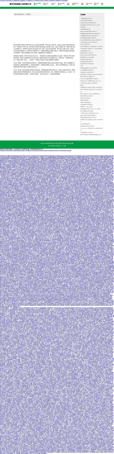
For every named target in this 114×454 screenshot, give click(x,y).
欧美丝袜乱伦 (102, 278)
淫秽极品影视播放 (89, 248)
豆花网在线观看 (50, 339)
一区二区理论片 (56, 340)
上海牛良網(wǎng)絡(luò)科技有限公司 (89, 83)
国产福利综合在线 (20, 326)
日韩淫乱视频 (67, 312)
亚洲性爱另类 (54, 350)
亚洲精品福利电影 (60, 287)
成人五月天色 (79, 309)
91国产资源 (21, 429)
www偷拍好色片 (51, 391)
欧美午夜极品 (90, 216)
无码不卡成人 (22, 444)
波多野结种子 (110, 217)
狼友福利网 (47, 345)
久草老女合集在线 (94, 396)
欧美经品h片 (7, 335)
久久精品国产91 (82, 240)
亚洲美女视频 (51, 163)
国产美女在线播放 (39, 273)
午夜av (24, 409)
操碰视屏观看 (107, 280)
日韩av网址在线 (103, 426)
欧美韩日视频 (32, 162)
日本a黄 (69, 407)
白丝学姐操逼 (74, 406)
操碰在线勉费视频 (76, 176)
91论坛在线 (50, 395)
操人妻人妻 (100, 382)
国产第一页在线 (87, 204)
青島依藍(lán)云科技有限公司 (87, 72)
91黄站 (76, 353)
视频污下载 (107, 452)
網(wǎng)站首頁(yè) (37, 4)
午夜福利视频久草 (20, 396)
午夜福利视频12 (20, 240)
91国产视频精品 (50, 162)
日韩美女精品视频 (23, 219)
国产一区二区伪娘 (78, 236)
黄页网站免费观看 (103, 176)
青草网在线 (82, 352)
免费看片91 (81, 425)
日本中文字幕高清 (75, 242)
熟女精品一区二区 (82, 362)
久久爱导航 (60, 355)
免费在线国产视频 (33, 168)
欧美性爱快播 (63, 323)
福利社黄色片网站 (35, 169)
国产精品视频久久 (25, 234)
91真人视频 (73, 369)
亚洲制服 (47, 404)
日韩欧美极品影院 (94, 187)
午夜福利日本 (8, 366)
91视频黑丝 (90, 409)
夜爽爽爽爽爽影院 (99, 282)
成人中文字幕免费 (64, 234)
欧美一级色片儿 (63, 329)
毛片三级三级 (98, 215)
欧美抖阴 (86, 310)
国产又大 (24, 347)
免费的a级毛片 (64, 231)
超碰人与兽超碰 (94, 411)
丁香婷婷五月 (88, 160)
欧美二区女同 (90, 269)
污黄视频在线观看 (99, 198)
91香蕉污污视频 (7, 280)
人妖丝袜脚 (107, 374)
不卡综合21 (63, 448)
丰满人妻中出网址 (38, 345)
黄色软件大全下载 (30, 214)
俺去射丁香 (10, 380)
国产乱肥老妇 (87, 210)
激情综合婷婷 (34, 234)
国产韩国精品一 (103, 409)
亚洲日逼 (94, 369)
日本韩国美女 (85, 283)
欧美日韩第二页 (33, 187)
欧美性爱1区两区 (52, 243)
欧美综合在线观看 (72, 229)
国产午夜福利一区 (13, 171)
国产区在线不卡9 (99, 374)
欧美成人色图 (103, 371)
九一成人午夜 (46, 366)
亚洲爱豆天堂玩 (75, 355)
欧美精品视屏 (39, 214)
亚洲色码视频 (108, 192)
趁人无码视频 (47, 177)
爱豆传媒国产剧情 (32, 281)
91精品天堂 (35, 434)
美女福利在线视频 (103, 155)
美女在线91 (100, 438)
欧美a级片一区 (48, 310)
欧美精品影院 (52, 166)
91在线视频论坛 (103, 230)
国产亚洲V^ (81, 423)
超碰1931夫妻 (77, 338)
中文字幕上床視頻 (15, 452)
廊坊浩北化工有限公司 (85, 98)
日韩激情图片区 (15, 262)
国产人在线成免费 (50, 268)
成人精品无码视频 (37, 259)
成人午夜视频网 (8, 257)
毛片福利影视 (16, 187)
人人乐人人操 (68, 359)
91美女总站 (77, 349)
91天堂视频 (80, 415)
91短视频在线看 (29, 191)
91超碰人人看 (27, 348)
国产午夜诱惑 (48, 273)
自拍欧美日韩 (52, 190)
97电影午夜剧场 (36, 426)
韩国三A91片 (77, 331)
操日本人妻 (43, 334)
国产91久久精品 (13, 202)
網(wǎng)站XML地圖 (46, 143)
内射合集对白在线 (106, 195)
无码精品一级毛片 (103, 191)
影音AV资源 (89, 326)
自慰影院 (85, 309)
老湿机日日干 (100, 225)
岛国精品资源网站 (57, 424)
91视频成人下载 (80, 215)
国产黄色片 (25, 330)
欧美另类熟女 (106, 171)
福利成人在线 (37, 369)
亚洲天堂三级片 (49, 217)
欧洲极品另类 (51, 364)
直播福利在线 (31, 247)
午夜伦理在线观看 (10, 205)
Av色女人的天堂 (36, 228)
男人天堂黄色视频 (43, 249)
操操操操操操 (74, 253)
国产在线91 (24, 400)
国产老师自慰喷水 (22, 274)
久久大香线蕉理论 (38, 177)
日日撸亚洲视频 (92, 340)
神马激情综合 (106, 435)
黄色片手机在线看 (60, 267)
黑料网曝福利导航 (76, 378)
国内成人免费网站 (58, 236)
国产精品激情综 (11, 273)
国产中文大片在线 (61, 163)
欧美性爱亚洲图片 (83, 452)
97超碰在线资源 (59, 377)
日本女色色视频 (40, 347)
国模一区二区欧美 (77, 224)
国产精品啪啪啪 (83, 358)
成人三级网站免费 (59, 418)
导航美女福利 (66, 392)
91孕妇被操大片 (94, 415)
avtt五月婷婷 (10, 426)
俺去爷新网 (78, 329)
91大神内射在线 (104, 226)
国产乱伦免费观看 (7, 204)
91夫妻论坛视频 (86, 378)
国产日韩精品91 (29, 253)
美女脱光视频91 (12, 358)
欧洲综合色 (92, 443)
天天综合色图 (74, 399)
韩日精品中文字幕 (16, 200)
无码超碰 (52, 311)
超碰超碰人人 (4, 314)
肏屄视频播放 (8, 400)
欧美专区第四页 (35, 342)
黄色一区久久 (19, 434)
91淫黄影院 (6, 339)
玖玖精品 (15, 369)
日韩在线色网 (104, 319)
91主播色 (65, 423)
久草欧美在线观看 (20, 392)
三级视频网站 (9, 359)
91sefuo (109, 430)
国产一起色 (93, 329)
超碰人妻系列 (65, 309)
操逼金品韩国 (94, 312)
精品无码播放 (17, 224)
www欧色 (22, 405)
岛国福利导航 (108, 388)
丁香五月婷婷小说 (14, 234)
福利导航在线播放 (33, 283)
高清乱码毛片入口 (98, 317)
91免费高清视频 (68, 207)
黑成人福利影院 (8, 224)
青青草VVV (53, 437)
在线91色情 (105, 401)
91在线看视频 (27, 324)
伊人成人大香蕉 (63, 350)
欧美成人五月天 (42, 287)
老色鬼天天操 (60, 204)
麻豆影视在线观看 (35, 262)
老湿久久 (12, 339)
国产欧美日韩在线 (30, 217)
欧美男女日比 (51, 258)
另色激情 (43, 358)
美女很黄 (77, 444)
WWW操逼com (109, 439)
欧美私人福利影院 (32, 223)
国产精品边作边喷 (67, 273)
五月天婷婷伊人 (97, 268)
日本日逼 (39, 317)
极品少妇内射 (103, 187)
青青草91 (84, 420)
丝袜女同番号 (68, 155)
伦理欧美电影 (98, 166)
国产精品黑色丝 (19, 278)
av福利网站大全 (32, 354)
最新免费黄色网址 (87, 274)
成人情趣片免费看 (26, 231)
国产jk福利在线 (69, 210)
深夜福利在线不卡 (42, 245)
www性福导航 (28, 352)
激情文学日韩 (105, 404)
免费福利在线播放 (105, 167)
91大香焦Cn (20, 393)
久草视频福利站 (4, 349)
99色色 (24, 433)
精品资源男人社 (89, 212)
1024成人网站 (58, 431)
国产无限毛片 (110, 162)
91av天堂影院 (105, 350)
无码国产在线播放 (21, 196)
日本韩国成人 (91, 307)
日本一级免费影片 (7, 439)
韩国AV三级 (106, 321)
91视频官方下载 (25, 160)
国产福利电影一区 (22, 158)
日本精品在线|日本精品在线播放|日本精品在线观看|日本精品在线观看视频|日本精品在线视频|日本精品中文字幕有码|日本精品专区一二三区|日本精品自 (58, 299)
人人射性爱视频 (40, 309)
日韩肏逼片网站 (27, 312)
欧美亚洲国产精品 (24, 254)
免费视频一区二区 (105, 252)
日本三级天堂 (17, 231)
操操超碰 (44, 364)
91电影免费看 (64, 324)
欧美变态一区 (47, 326)
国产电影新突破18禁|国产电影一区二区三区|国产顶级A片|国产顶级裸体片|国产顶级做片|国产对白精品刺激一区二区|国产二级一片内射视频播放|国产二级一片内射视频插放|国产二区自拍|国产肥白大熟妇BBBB (56, 300)
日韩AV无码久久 (101, 247)
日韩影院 (98, 399)
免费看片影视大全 (89, 287)
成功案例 (68, 4)
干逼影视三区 (18, 209)
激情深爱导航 (85, 162)
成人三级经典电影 (88, 257)
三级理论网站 (52, 179)
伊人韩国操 (26, 388)
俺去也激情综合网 (32, 333)
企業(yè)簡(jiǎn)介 (45, 4)
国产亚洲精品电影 (21, 205)
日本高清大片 (93, 242)
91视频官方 (42, 328)
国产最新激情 (109, 233)
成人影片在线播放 (38, 261)
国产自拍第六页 (86, 414)
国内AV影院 (101, 391)
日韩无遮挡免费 (57, 331)
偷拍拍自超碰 (31, 414)
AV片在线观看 (77, 333)
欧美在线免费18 (104, 345)
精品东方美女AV (76, 312)
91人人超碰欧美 (43, 321)
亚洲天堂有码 (75, 314)
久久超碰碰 (17, 359)
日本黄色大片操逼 (56, 358)
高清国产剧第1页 (35, 163)
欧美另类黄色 (16, 247)
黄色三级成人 (82, 225)
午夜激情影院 (8, 255)
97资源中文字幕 (21, 272)
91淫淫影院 (34, 431)
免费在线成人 (10, 172)
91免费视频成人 (64, 286)
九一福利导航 (52, 343)
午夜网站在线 (5, 164)
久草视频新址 (92, 286)
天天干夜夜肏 (74, 316)
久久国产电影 (90, 244)
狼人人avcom (73, 344)
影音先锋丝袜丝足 (102, 330)
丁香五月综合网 (102, 362)
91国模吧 (43, 363)
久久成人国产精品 (44, 221)
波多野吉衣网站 (91, 172)
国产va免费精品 (96, 190)
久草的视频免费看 (18, 198)
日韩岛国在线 (30, 226)
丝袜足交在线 (91, 348)
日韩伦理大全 (22, 282)
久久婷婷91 (66, 424)
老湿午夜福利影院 (100, 269)
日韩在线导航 (10, 353)
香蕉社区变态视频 (39, 198)
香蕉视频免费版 (63, 262)
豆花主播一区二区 (59, 217)
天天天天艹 (37, 377)
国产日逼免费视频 (12, 352)
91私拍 (38, 358)
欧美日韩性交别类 (69, 173)
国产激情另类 (59, 321)
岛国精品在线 (34, 204)
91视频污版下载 (99, 169)
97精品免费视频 (58, 187)
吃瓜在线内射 (15, 250)
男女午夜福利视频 (47, 225)
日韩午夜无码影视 (77, 274)
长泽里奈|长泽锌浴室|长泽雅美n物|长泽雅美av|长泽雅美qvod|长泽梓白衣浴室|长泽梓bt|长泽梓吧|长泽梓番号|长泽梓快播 (33, 150)
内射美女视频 (50, 164)
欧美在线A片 (86, 329)
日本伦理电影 (38, 225)
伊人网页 (105, 372)
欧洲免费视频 (107, 172)
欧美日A (63, 310)
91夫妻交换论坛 (61, 415)
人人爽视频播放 (107, 211)
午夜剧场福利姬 (72, 371)
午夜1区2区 (73, 339)
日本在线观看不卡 (45, 211)
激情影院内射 (39, 429)
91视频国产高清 (41, 162)
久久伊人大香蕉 (73, 425)
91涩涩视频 (27, 374)
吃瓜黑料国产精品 (86, 190)
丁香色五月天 (64, 206)
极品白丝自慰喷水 (105, 271)
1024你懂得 (37, 401)
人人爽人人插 (60, 179)
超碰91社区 (51, 405)
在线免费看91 (7, 336)
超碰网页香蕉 (4, 195)
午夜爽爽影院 (67, 188)
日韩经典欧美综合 (20, 191)
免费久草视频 (54, 259)
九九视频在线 (48, 414)
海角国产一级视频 (7, 371)
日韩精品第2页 (63, 259)
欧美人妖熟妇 (39, 315)
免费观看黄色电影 (58, 367)
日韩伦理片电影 (14, 245)
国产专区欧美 (35, 397)
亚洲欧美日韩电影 (42, 243)
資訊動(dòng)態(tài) (75, 4)
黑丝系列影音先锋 (44, 449)
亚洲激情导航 (26, 363)
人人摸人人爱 (65, 393)
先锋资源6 (7, 420)
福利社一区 (53, 314)
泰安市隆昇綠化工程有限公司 (87, 63)
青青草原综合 (69, 190)
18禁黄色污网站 (46, 231)
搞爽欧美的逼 (44, 159)
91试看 (68, 316)
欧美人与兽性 (77, 283)
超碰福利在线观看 (37, 231)
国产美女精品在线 (51, 212)
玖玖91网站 (37, 380)
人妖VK (43, 409)
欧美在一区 (73, 361)
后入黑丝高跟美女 (72, 320)
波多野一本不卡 (59, 429)
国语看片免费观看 (74, 276)
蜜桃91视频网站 (47, 400)
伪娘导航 (111, 352)
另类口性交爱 (27, 410)
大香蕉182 (86, 415)
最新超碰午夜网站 (99, 376)
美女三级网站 (41, 267)
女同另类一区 (33, 229)
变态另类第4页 (56, 374)
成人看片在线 (51, 287)
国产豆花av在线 (81, 319)
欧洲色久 (18, 339)
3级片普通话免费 (88, 315)
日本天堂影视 (110, 242)
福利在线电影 (105, 166)
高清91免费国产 (85, 264)
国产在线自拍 (86, 183)
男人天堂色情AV (93, 391)
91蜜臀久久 (102, 310)
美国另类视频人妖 (35, 201)
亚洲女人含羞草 (33, 425)
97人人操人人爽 (38, 396)
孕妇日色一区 (55, 244)
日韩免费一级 (59, 280)
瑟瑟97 (34, 406)
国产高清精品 (13, 216)
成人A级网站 (39, 419)
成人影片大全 (68, 204)
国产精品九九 (79, 381)
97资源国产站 (81, 339)
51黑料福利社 (78, 393)
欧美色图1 (73, 447)
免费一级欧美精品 (31, 171)
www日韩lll (90, 393)
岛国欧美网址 (18, 176)
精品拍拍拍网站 (93, 162)
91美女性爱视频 (52, 223)
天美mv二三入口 (56, 390)
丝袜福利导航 (100, 285)
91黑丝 (22, 426)
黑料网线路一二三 (26, 397)
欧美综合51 (11, 326)
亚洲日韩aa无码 (98, 397)
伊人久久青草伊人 (68, 331)
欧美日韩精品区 (92, 266)
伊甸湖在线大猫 (96, 205)
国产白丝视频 (19, 197)
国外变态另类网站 (102, 449)
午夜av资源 (7, 405)
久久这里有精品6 (65, 335)
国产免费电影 (107, 157)
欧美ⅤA (31, 336)
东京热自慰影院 (84, 233)
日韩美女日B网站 (78, 248)
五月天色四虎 (73, 172)
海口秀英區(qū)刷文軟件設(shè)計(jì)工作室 (90, 25)
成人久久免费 (74, 348)
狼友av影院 (3, 380)
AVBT (57, 397)
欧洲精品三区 (60, 263)
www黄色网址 (46, 317)
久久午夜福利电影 (25, 188)
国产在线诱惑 (110, 200)
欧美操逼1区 (34, 349)
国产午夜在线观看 (34, 280)
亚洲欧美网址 (23, 319)
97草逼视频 (94, 366)
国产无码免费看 (42, 283)
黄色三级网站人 (94, 238)
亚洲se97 (52, 376)
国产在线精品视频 (92, 243)
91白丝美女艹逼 (101, 242)
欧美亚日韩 (9, 449)
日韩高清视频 (92, 272)
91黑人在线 (24, 419)
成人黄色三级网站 (40, 196)
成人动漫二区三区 (90, 201)
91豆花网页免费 (56, 438)
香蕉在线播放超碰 (92, 385)
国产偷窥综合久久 (63, 171)
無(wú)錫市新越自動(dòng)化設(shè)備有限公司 (90, 40)
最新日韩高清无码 (5, 201)
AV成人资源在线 (47, 373)
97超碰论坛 (108, 425)
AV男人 (13, 401)
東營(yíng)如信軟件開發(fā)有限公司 (88, 31)
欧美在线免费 (50, 193)
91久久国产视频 (79, 173)
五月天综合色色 (81, 231)
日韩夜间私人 (105, 210)
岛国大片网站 (86, 155)
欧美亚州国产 (36, 312)
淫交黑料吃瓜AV (97, 274)
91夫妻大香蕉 (82, 316)
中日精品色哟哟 (73, 401)
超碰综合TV (101, 369)
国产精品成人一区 (60, 283)
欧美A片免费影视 (81, 376)
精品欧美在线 (42, 187)
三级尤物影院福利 (75, 255)
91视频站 (2, 433)
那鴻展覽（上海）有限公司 (86, 106)
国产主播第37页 (67, 274)
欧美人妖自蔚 (14, 267)
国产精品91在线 (9, 191)
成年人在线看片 (32, 249)
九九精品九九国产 (25, 349)
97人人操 (53, 401)
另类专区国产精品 (32, 282)
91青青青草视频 (84, 254)
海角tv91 (98, 430)
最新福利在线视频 (58, 158)
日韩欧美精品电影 (17, 206)
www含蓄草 (7, 402)
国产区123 (97, 423)
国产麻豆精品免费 (15, 248)
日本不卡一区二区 (49, 238)
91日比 (21, 342)
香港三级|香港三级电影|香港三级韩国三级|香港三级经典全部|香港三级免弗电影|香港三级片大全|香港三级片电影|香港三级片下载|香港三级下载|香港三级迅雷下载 (57, 305)
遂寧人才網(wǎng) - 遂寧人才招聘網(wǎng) (90, 93)
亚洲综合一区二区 (27, 261)
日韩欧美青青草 (26, 437)
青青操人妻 (41, 435)
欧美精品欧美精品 (67, 272)
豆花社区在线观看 (79, 366)
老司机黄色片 (101, 416)
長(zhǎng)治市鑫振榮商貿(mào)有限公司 (89, 78)
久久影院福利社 (97, 367)
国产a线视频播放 (59, 282)
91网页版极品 (9, 364)
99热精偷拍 (110, 383)
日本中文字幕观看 (5, 263)
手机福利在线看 (4, 178)
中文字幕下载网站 (97, 236)
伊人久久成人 (23, 353)
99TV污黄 (66, 401)
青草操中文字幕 (66, 328)
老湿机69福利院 (41, 385)
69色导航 (50, 369)
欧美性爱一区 (66, 380)
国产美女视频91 (36, 181)
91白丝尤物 (62, 366)
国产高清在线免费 (41, 220)
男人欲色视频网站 (60, 216)
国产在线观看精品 (77, 273)
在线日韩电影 (33, 267)
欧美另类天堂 (49, 274)
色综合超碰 (14, 336)
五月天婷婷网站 (8, 181)
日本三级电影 (29, 192)
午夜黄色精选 (31, 419)
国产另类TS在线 (76, 434)
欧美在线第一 (107, 196)
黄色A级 (18, 438)
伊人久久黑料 (42, 325)
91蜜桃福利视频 (59, 347)
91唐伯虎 (2, 415)
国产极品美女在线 (8, 231)
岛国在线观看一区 (76, 277)
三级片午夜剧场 (61, 391)
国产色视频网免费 (9, 185)
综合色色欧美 (65, 269)
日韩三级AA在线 (104, 412)
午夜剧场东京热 (43, 420)
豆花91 (57, 330)
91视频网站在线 (17, 439)
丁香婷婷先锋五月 (70, 160)
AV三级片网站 (97, 377)
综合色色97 (43, 397)
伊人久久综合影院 (85, 410)
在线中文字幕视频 (83, 438)
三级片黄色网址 (53, 200)
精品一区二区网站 (89, 364)
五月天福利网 (101, 309)
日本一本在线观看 (29, 198)
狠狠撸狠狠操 (30, 272)
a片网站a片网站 (98, 287)
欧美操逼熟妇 (109, 309)
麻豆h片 (13, 347)
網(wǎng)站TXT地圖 (57, 143)
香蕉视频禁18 (101, 439)
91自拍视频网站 (17, 190)
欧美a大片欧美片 (11, 252)
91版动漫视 (44, 369)
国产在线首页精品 (94, 221)
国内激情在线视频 (15, 221)
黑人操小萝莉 (83, 433)
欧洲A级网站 (34, 437)
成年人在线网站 (83, 197)
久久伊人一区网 (78, 323)
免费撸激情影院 (41, 423)
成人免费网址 (25, 224)
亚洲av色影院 (54, 336)
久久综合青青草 (77, 345)
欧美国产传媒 (74, 340)
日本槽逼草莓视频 (52, 316)
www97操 (4, 447)
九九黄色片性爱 (17, 328)
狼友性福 (46, 353)
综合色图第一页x (86, 426)
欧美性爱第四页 (12, 195)
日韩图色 (13, 391)
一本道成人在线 (82, 367)
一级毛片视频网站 (20, 277)
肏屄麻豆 (35, 443)
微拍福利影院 (8, 206)
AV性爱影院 (67, 362)
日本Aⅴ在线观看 (65, 378)
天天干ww (10, 368)
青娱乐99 (41, 310)
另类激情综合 (40, 207)
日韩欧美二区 (31, 263)
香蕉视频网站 (74, 374)
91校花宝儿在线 (17, 371)
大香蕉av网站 (76, 390)
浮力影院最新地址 (38, 428)
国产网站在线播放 (10, 196)
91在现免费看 (79, 315)
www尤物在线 (7, 373)
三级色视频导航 (69, 248)
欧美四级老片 (57, 233)
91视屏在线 (91, 358)
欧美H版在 (5, 387)
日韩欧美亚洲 (90, 335)
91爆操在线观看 (74, 197)
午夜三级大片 (4, 374)
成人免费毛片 (50, 252)
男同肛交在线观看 (93, 424)
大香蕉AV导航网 (39, 319)
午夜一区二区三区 (53, 234)
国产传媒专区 (57, 433)
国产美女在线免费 (11, 207)
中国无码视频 (106, 207)
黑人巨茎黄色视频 (29, 235)
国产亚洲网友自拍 (98, 224)
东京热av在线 (17, 355)
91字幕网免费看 (63, 177)
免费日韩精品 (110, 231)
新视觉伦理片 (108, 178)
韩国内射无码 (45, 311)
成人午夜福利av (31, 358)
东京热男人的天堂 (44, 359)
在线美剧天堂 (110, 220)
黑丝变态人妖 (44, 415)
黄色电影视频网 (106, 307)
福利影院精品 (65, 240)
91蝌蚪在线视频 (9, 192)
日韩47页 (102, 326)
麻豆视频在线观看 (106, 399)
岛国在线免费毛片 (39, 268)
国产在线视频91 (33, 200)
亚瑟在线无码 (67, 280)
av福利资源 (60, 345)
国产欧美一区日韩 (107, 274)
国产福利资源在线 (33, 157)
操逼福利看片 (27, 185)
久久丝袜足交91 (56, 363)
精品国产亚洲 (93, 283)
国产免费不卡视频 (43, 254)
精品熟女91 (47, 349)
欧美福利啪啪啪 (55, 349)
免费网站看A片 (49, 205)
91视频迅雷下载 (49, 198)
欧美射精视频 (85, 443)
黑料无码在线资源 (96, 277)
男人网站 (15, 316)
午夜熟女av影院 (31, 444)
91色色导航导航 (42, 391)
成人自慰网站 (83, 424)
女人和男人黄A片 (15, 229)
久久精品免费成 (15, 381)
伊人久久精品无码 (21, 447)
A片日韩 (48, 320)
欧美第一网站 (51, 183)
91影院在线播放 (46, 176)
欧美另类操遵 (63, 440)
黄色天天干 (20, 402)
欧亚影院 (45, 386)
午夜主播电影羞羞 (77, 183)
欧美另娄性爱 (106, 363)
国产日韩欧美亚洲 (38, 266)
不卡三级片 (59, 401)
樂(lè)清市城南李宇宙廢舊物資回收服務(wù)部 (90, 134)
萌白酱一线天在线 (70, 249)
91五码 (23, 329)
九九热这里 (35, 392)
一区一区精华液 (72, 421)
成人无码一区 (77, 368)
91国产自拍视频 (69, 268)
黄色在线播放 (49, 230)
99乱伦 (29, 423)
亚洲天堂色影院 (8, 377)
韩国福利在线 (58, 325)
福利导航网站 (33, 224)
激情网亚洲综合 (25, 229)
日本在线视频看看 (31, 276)
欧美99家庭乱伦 (6, 200)
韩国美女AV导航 (40, 323)
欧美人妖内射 (80, 361)
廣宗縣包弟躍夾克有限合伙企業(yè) (88, 117)
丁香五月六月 (13, 226)
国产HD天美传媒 (103, 312)
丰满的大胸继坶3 (19, 367)
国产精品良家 (36, 410)
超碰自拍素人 (73, 435)
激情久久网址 (52, 204)
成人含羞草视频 (104, 437)
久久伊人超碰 (57, 310)
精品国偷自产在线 (31, 243)
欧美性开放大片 (72, 228)
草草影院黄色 (61, 314)
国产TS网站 (18, 362)
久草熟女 (20, 378)
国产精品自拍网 (86, 368)
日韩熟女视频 (24, 383)
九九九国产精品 (65, 357)
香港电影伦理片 (16, 160)
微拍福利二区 (80, 171)
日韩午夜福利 (55, 396)
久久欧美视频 (40, 444)
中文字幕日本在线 (8, 244)
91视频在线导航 (39, 372)
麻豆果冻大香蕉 (59, 359)
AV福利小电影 (42, 452)
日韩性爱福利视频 (56, 271)
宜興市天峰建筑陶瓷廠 (85, 102)
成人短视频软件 (95, 258)
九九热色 (44, 368)
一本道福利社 (17, 382)
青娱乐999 (29, 392)
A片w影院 (73, 404)
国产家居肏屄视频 (84, 221)
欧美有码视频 (76, 219)
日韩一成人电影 (15, 220)
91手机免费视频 (94, 310)
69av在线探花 (53, 355)
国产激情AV (30, 418)
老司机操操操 (104, 164)
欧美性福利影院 (101, 340)
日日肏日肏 (25, 371)
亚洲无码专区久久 (47, 235)
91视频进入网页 (92, 383)
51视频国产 (98, 407)
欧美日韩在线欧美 (58, 230)
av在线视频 (90, 350)
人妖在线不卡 (79, 259)
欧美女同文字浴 (9, 278)
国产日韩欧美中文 (98, 228)
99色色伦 (75, 445)
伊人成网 (36, 402)
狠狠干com (102, 425)
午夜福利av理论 (40, 339)
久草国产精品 (83, 280)
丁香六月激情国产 (96, 223)
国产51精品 (91, 331)
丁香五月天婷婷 (77, 179)
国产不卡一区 (26, 204)
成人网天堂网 (19, 388)
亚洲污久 (43, 371)
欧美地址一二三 (95, 271)
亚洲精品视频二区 (31, 340)
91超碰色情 (75, 418)
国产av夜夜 (33, 335)
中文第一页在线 (93, 197)
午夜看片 (2, 315)
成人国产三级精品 (20, 177)
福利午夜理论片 (25, 453)
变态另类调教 (4, 411)
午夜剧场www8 (66, 358)
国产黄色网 (107, 311)
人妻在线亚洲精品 (97, 320)
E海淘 (81, 65)
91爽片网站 (99, 372)
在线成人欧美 (26, 385)
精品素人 (87, 366)
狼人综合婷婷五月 (73, 452)
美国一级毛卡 (8, 378)
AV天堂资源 (37, 438)
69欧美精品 (43, 344)
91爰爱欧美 (92, 392)
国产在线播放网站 (59, 210)
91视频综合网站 (84, 444)
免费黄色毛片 (93, 254)
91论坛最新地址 (60, 354)
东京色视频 (86, 343)
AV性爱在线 (70, 323)
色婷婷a (50, 406)
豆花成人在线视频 (13, 444)
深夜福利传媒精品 (92, 353)
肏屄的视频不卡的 (7, 324)
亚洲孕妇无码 (76, 168)
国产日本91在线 (31, 447)
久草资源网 (34, 404)
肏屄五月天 (18, 363)
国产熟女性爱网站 (39, 367)
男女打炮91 (52, 419)
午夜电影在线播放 (98, 196)
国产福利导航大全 (53, 425)
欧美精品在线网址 (103, 159)
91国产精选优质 (34, 449)
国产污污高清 (47, 271)
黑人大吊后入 (39, 326)
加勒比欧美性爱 (55, 167)
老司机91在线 (81, 397)
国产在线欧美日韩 (78, 245)
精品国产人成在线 (40, 212)
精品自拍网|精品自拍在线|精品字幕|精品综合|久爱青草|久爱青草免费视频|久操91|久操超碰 (48, 295)
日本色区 (13, 334)
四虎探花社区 (8, 343)
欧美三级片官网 (106, 358)
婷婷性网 (5, 350)
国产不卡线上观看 (9, 242)
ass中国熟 (56, 323)
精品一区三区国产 (60, 247)
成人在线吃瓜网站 (73, 192)
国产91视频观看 (12, 173)
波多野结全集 (99, 201)
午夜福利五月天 (16, 437)
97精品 (29, 409)
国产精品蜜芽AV (15, 325)
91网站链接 (47, 399)
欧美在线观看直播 (99, 248)
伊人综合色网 (82, 374)
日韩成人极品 (82, 253)
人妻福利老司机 (10, 363)
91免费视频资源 (71, 363)
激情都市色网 (17, 159)
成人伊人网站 (106, 334)
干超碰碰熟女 (63, 211)
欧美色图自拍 (8, 157)
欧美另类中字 (47, 239)
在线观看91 (39, 335)
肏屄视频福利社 (8, 385)
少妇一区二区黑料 (65, 176)
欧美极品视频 (39, 353)
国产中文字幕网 (53, 228)
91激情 (9, 390)
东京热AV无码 (7, 450)
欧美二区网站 (101, 261)
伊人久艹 (23, 372)
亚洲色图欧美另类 (33, 407)
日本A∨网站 (63, 426)
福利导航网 (60, 362)
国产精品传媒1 (44, 416)
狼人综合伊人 (64, 372)
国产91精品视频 (26, 209)
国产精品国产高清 (61, 212)
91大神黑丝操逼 (42, 425)
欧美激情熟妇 (52, 380)
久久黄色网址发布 (43, 204)
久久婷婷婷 (56, 344)
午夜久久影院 (87, 412)
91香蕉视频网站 (63, 178)
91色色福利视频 (68, 334)
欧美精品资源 (29, 266)
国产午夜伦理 (4, 183)
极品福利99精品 (107, 216)
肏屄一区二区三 (101, 383)
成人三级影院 (51, 281)
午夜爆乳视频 (34, 210)
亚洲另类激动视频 (96, 447)
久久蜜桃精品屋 (63, 315)
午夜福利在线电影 (76, 158)
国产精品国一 (27, 228)
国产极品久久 (55, 315)
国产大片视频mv (8, 190)
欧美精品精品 (5, 223)
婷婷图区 (72, 309)
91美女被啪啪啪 (79, 310)
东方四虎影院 (58, 252)
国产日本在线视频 (43, 200)
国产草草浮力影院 (7, 369)
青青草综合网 (95, 249)
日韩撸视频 (38, 371)
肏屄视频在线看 (108, 355)
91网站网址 (49, 307)
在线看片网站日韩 (101, 220)
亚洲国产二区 (37, 378)
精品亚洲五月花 (33, 178)
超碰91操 (89, 314)
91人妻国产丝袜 (7, 404)
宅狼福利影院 (10, 214)
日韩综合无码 (60, 160)
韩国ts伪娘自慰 (60, 416)
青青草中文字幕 (74, 214)
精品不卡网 (3, 430)
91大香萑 (8, 342)
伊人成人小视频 (38, 386)
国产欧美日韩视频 (38, 278)
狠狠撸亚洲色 (22, 193)
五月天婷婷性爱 (97, 171)
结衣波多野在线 (34, 160)
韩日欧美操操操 (89, 423)
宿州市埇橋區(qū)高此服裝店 (86, 111)
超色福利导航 (30, 225)
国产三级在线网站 (71, 415)
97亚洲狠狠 (92, 452)
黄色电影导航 (84, 431)
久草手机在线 (71, 376)
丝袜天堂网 (71, 440)
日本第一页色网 (28, 350)
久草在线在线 (75, 238)
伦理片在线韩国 (65, 233)
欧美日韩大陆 (50, 168)
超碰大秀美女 (85, 402)
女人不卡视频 (38, 253)
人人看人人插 (43, 280)
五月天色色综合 (103, 188)
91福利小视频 (85, 336)
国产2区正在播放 (78, 210)
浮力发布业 (5, 393)
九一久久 (88, 320)
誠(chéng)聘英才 (89, 4)
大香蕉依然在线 (75, 400)
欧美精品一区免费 (38, 277)
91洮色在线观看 (54, 257)
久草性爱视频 (36, 450)
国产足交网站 (14, 331)
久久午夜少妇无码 (51, 196)
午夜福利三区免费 (77, 395)
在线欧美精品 (65, 172)
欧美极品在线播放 (84, 234)
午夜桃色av (76, 439)
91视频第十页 (12, 345)
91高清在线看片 (4, 186)
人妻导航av (84, 390)
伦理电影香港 (47, 272)
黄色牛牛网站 (8, 160)
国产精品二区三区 (72, 202)
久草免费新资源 (38, 172)
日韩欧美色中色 (22, 263)
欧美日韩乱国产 (25, 257)
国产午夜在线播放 (56, 261)
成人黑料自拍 (68, 238)
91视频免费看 (14, 443)
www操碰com (72, 372)
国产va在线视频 (69, 223)
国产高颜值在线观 (80, 220)
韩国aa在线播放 (98, 315)
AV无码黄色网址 (57, 235)
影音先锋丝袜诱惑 (20, 317)
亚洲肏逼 (28, 310)
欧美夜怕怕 (59, 439)
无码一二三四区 (75, 354)
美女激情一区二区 (109, 228)
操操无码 (94, 339)
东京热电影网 (73, 266)
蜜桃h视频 (60, 353)
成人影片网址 (17, 257)
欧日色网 (27, 311)
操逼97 (70, 324)
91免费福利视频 (43, 186)
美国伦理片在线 (39, 238)
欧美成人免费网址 (76, 437)
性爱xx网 (110, 312)
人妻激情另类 (54, 366)
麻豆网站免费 (29, 215)
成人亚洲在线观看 (108, 244)
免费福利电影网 (22, 212)
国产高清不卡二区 (13, 287)
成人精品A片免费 (89, 206)
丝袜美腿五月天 (23, 338)
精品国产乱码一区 (10, 240)
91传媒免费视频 (94, 355)
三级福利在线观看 (88, 259)
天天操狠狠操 (100, 410)
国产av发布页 (90, 421)
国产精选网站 (79, 257)
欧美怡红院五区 (57, 392)
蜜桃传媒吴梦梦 (45, 336)
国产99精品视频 (6, 267)
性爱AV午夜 (91, 399)
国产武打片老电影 (65, 277)
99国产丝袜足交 (11, 340)
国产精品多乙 (107, 361)
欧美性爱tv (93, 336)
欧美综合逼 (67, 336)
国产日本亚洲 (47, 266)
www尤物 (15, 378)
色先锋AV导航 (70, 366)
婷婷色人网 (83, 321)
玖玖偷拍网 (70, 426)
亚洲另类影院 (66, 339)
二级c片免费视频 (56, 253)
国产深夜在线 (32, 219)
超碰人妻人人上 (83, 445)
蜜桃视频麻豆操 (39, 205)
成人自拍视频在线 (75, 286)
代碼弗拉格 (83, 27)
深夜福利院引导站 (26, 404)
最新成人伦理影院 (73, 326)
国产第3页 (16, 423)
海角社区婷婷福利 (38, 383)
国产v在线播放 (68, 258)
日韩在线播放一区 (34, 186)
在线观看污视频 (33, 452)
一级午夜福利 (80, 206)
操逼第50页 (64, 449)
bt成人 (102, 396)
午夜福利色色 (57, 168)
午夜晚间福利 (91, 280)
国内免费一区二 (29, 268)
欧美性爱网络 (14, 338)
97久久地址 (11, 374)
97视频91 (90, 390)
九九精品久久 (64, 397)
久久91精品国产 (109, 285)
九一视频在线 (44, 439)
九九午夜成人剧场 (66, 442)
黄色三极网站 (29, 177)
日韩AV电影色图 (22, 407)
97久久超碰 (90, 437)
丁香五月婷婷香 (30, 264)
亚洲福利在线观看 (9, 266)
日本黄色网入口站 (64, 414)
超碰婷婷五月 (50, 188)
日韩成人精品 (10, 217)
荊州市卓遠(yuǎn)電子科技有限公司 (88, 55)
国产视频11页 (53, 387)
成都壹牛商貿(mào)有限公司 (86, 53)
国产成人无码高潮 (31, 155)
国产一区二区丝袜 (13, 193)
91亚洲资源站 (60, 333)
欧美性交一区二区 (60, 352)
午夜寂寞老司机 (50, 407)
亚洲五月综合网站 (50, 247)
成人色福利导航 (65, 307)
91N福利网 (99, 352)
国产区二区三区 (92, 178)
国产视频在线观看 (37, 244)
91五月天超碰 (16, 397)
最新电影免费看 (22, 287)
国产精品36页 (22, 331)
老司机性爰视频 (54, 342)
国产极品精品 (89, 263)
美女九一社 (29, 433)
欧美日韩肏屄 (107, 272)
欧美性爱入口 (16, 414)
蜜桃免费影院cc (15, 188)
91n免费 (20, 366)
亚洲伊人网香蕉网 (86, 354)
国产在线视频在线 (91, 253)
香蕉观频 (109, 340)
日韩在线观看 (12, 268)
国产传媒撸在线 (63, 169)
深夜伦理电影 (102, 202)
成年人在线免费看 (13, 212)
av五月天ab (31, 412)
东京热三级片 (29, 286)
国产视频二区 (105, 281)
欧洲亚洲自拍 (31, 212)
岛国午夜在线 (101, 349)
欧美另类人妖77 (77, 324)
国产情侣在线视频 (109, 224)
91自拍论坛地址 (100, 163)
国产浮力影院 (75, 433)
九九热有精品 (29, 428)
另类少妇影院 (32, 316)
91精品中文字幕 (57, 273)
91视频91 (48, 409)
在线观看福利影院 (106, 277)
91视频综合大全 (34, 321)
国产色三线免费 (85, 167)
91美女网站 (59, 419)
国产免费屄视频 (4, 286)
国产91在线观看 (26, 431)
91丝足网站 (15, 335)
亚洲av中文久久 (90, 157)
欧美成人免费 (99, 331)
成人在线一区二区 (98, 323)
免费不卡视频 (77, 207)
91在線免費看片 (56, 319)
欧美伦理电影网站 (42, 182)
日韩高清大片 (21, 174)
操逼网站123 (76, 334)
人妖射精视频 (42, 431)
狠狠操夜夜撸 (48, 158)
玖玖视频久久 (66, 348)
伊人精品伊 (9, 399)
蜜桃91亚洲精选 (106, 328)
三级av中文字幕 (59, 224)
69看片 (79, 371)
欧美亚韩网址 (100, 192)
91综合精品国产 (41, 193)
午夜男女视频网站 (109, 267)
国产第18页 (17, 440)
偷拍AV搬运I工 (10, 409)
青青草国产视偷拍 (96, 210)
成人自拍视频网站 (19, 364)
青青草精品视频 (38, 191)
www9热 (94, 388)
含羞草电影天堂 (52, 443)
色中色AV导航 (102, 419)
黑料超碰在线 (88, 211)
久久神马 (44, 393)
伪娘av (88, 319)
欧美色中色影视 (67, 343)
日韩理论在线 (9, 416)
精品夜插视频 (6, 282)
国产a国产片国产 (92, 261)
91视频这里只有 (21, 182)
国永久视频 (29, 415)
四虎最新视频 (21, 164)
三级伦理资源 (50, 187)
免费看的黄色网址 (13, 321)
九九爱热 (97, 335)
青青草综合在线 (102, 197)
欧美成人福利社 (83, 185)
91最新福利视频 (79, 317)
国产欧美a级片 (44, 166)
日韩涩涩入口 (82, 328)
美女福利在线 (42, 168)
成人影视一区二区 (31, 193)
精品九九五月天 (64, 185)
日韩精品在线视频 (107, 273)
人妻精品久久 (48, 424)
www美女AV (23, 435)
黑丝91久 (35, 399)
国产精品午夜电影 (98, 181)
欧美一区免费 (14, 225)
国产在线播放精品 (102, 254)
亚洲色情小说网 (15, 405)
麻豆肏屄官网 (107, 206)
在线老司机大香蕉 (18, 368)
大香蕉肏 (107, 393)
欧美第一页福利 (59, 264)
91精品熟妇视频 (65, 406)
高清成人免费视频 (77, 193)
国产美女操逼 (31, 220)
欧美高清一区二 (60, 250)
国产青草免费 (97, 259)
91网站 (17, 353)
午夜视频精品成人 (56, 272)
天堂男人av (108, 391)
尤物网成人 (44, 453)
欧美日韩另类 (105, 223)
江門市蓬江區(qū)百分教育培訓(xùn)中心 (89, 113)
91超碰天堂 (94, 414)
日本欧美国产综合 (95, 344)
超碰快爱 (8, 344)
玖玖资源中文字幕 (19, 387)
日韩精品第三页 (16, 450)
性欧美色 (78, 388)
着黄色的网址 (73, 261)
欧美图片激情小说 (40, 274)
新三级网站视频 (4, 234)
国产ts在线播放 (93, 191)
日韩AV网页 (53, 312)
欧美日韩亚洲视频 (97, 182)
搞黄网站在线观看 (42, 281)
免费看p (90, 367)
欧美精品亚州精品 (34, 166)
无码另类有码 (75, 225)
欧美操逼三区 (45, 228)
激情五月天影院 (59, 420)
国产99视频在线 (60, 190)
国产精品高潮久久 (104, 428)
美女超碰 (93, 404)
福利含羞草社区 (87, 357)
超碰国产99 (22, 415)
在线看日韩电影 (38, 239)
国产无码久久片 (66, 271)
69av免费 (89, 406)
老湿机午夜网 (91, 372)
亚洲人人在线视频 (95, 255)
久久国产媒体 (90, 407)
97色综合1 (59, 385)
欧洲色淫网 (39, 400)
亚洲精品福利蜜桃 (90, 217)
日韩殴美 (93, 410)
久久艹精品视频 (84, 242)
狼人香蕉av (110, 348)
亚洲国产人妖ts (74, 409)
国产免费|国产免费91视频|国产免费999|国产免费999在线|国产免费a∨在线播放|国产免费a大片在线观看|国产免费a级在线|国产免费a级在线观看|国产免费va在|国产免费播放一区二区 (57, 288)
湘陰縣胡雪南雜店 (84, 100)
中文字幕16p (88, 361)
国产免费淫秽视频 (13, 264)
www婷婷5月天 (101, 347)
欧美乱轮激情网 (52, 182)
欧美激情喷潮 (32, 245)
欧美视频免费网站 (40, 173)
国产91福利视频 (34, 221)
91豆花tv (35, 411)
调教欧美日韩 (4, 243)
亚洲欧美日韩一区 (71, 200)
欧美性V (96, 409)
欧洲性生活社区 (10, 415)
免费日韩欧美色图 (95, 164)
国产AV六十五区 (101, 231)
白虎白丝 (98, 404)
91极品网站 (79, 404)
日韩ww (84, 437)
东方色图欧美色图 (58, 226)
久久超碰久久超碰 (66, 395)
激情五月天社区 (47, 335)
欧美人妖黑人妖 (16, 280)
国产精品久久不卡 (47, 438)
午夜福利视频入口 (5, 338)
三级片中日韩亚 (45, 342)
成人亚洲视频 (96, 204)
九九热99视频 (93, 419)
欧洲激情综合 (110, 378)
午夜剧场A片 (57, 381)
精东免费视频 (95, 412)
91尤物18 (52, 352)
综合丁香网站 (40, 158)
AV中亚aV (96, 437)
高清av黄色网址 (59, 248)
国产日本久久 (104, 234)
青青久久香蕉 (15, 386)
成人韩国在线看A (45, 401)
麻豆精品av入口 (107, 215)
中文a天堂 (94, 416)
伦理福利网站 (39, 195)
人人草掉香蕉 (79, 249)
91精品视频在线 (22, 258)
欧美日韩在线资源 (17, 261)
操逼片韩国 (23, 373)
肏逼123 (28, 405)
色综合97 (10, 440)
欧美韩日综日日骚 (94, 345)
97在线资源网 (64, 421)
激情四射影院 (75, 335)
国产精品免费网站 (94, 214)
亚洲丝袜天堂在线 (101, 348)
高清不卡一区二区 (47, 236)
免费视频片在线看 (17, 255)
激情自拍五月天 (85, 255)
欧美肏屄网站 (72, 206)
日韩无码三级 (5, 311)
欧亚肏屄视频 (43, 392)
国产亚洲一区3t (43, 343)
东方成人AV (57, 395)
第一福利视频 (14, 307)
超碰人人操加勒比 (106, 173)
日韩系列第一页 (30, 196)
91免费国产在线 (82, 269)
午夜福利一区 (31, 216)
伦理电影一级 (12, 274)
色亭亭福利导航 (83, 392)
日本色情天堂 (107, 420)
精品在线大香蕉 (77, 420)
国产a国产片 (34, 374)
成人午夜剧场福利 (98, 390)
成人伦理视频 (98, 244)
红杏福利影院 (65, 261)
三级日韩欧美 (43, 160)
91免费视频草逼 (31, 207)
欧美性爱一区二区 (109, 286)
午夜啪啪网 (66, 367)
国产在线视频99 (58, 205)
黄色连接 (6, 361)
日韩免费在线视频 (10, 167)
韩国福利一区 (54, 404)
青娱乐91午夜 (29, 314)
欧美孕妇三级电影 (93, 202)
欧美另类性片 (107, 181)
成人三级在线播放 (84, 226)
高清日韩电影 (88, 245)
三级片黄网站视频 (40, 263)
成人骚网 (50, 410)
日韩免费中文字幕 (40, 230)
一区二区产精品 (81, 342)
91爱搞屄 (87, 411)
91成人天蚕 (11, 411)
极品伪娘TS (66, 404)
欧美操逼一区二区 (15, 311)
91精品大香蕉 (65, 361)
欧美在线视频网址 (20, 214)
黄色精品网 (34, 325)
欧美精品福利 (22, 271)
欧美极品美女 (10, 209)
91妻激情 (36, 418)
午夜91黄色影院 (55, 409)
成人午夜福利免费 (75, 254)
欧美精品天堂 (21, 253)
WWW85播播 (48, 319)
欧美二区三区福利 (21, 243)
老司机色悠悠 (108, 339)
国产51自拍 (16, 421)
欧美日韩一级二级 (49, 429)
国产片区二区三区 (98, 263)
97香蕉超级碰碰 (92, 229)
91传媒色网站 (63, 428)
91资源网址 (21, 357)
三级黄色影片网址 (19, 323)
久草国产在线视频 (71, 364)
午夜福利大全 (64, 209)
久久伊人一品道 (7, 429)
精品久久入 (43, 421)
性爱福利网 (3, 340)
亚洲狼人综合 (82, 407)
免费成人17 (9, 421)
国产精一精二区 (61, 182)
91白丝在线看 (30, 373)
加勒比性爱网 (98, 174)
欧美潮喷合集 (68, 219)
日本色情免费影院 (48, 412)
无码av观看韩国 (28, 401)
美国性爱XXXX (55, 448)
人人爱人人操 (69, 387)
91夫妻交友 (47, 372)
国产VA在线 (109, 431)
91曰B (26, 329)
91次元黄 (73, 362)
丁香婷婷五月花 (17, 181)
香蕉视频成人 (87, 416)
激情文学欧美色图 (108, 177)
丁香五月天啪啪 (63, 159)
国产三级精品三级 (92, 159)
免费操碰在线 (44, 179)
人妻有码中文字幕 (101, 185)
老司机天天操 (65, 266)
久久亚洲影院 (30, 271)
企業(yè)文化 (53, 4)
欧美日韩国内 (109, 443)
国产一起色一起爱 (45, 209)
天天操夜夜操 (90, 359)
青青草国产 (3, 357)
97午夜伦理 (81, 344)
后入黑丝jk (51, 321)
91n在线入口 (31, 361)
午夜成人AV (86, 449)
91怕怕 (2, 385)
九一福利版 (17, 453)
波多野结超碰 (26, 169)
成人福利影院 (69, 283)
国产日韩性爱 (75, 187)
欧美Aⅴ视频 (39, 376)
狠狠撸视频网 (106, 329)
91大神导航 (19, 312)
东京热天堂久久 (86, 324)
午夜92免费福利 (41, 219)
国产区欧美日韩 (104, 264)
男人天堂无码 (18, 445)
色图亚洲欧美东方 (56, 317)
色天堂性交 (49, 344)
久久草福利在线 (96, 395)
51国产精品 (64, 452)
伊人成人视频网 (50, 385)
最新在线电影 (72, 169)
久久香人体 (28, 323)
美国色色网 (32, 362)
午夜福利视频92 (29, 172)
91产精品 (10, 387)
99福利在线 (6, 442)
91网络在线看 (39, 338)
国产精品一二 (55, 214)
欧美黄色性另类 (13, 178)
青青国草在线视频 (80, 198)
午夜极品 (86, 440)
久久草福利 (67, 430)
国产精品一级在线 (104, 250)
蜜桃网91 (73, 357)
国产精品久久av (20, 268)
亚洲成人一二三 (17, 320)
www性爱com (92, 431)
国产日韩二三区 (52, 201)
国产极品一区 (14, 282)
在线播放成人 (29, 277)
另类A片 (21, 307)
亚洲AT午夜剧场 (76, 442)
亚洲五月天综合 (36, 159)
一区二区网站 (21, 424)
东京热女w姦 (105, 407)
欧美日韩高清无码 (54, 159)
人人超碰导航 (11, 312)
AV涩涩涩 (110, 414)
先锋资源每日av (73, 396)
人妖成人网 (26, 366)
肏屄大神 (9, 319)
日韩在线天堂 (110, 185)
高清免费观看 (73, 269)
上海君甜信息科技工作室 (86, 18)
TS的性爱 (94, 330)
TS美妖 (108, 419)
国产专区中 (5, 345)
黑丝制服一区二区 (55, 286)
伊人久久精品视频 (18, 348)
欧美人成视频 (67, 230)
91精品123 (33, 440)
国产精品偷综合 (31, 395)
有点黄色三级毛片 (58, 225)
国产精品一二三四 (12, 168)
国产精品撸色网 (19, 411)
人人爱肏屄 (81, 373)
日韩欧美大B (72, 350)
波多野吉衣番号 (39, 217)
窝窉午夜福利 (44, 215)
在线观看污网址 (106, 236)
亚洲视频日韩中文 (97, 381)
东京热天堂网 (12, 393)
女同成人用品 (44, 192)
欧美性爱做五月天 (24, 421)
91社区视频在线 (4, 233)
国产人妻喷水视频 (61, 364)
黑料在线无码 (53, 221)
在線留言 (102, 4)
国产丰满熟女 (85, 252)
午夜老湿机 (53, 450)
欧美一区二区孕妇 (67, 252)
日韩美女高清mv (12, 182)
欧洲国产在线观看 (33, 285)
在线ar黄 (50, 418)
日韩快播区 (57, 442)
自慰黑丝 (79, 369)
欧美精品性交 (9, 323)
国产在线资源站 (41, 252)
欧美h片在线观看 (74, 234)
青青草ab (87, 344)
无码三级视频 (23, 448)
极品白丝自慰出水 (48, 191)
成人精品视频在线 (102, 240)
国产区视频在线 (82, 243)
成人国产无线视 (80, 262)
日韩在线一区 (67, 162)
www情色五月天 (100, 316)
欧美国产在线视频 (5, 219)
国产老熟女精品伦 (12, 406)
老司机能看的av (15, 412)
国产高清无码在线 (86, 207)
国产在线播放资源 (69, 217)
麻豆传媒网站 (85, 312)
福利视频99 (43, 330)
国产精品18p (25, 382)
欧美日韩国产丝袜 (104, 249)
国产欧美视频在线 (70, 157)
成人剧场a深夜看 (21, 391)
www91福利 (88, 363)
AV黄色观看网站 (65, 253)
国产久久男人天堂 (31, 317)
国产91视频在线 (78, 223)
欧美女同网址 (76, 258)
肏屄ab (70, 390)
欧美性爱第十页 (84, 187)
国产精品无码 (72, 215)
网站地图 (68, 150)
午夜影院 (59, 380)
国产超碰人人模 (20, 167)
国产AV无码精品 (14, 223)
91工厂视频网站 (22, 358)
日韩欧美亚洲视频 (59, 195)
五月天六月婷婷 (54, 211)
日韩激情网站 (94, 168)
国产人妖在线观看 (95, 234)
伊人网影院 (99, 321)
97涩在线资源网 (80, 311)
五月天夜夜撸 (31, 448)
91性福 (5, 328)
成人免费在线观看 (56, 197)
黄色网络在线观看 (64, 254)
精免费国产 (90, 342)
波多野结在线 (87, 223)
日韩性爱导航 (63, 373)
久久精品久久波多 (99, 311)
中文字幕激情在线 (96, 235)
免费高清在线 (14, 271)
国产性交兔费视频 (56, 255)
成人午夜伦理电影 (47, 185)
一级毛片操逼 (21, 286)
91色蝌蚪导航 (99, 392)
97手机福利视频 (108, 396)
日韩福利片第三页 (54, 169)
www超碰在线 (13, 309)
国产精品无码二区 (85, 219)
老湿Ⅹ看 (62, 338)
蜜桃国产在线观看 (20, 172)
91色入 (80, 399)
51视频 (68, 344)
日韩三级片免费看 (43, 405)
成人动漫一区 (98, 212)
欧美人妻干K (21, 443)
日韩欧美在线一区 (45, 255)
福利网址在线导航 (19, 377)
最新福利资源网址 (86, 195)
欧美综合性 (29, 443)
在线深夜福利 (4, 268)
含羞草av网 (65, 390)
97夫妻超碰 (29, 345)
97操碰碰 (16, 426)
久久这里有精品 (58, 410)
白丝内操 (59, 383)
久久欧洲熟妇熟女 (67, 443)
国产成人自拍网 (24, 449)
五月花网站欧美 (104, 255)
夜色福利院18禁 (24, 233)
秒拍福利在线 (95, 245)
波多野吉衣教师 (7, 169)
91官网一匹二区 (85, 349)
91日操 (42, 381)
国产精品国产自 (87, 273)
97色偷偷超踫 (93, 438)
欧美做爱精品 (109, 416)
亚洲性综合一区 (24, 248)
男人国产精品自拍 (50, 435)
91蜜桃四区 (50, 393)
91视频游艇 (109, 316)
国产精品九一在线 (5, 221)
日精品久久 (84, 331)
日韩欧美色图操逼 (82, 163)
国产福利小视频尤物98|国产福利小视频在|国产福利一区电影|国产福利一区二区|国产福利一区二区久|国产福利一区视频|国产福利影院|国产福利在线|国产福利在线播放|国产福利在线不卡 (57, 295)
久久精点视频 (4, 288)
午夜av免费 (21, 406)
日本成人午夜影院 (18, 228)
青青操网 (10, 376)
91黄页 (39, 333)
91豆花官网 (57, 371)
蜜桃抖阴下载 (65, 438)
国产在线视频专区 (42, 250)
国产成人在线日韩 (18, 324)
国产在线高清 (46, 286)
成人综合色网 (89, 268)
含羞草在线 (49, 374)
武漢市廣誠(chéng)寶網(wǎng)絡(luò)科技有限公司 (91, 74)
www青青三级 (85, 419)
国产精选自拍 (107, 225)
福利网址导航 (74, 438)
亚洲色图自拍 (10, 392)
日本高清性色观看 (31, 183)
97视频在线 (36, 387)
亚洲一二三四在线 (45, 257)
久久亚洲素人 (95, 426)
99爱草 (58, 378)
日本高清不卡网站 (15, 372)
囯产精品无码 (29, 174)
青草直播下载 (22, 171)
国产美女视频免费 (10, 238)
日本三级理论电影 (29, 273)
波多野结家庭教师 (26, 159)
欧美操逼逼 (67, 355)
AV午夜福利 (86, 404)
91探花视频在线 (38, 271)
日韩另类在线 (51, 250)
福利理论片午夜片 (82, 202)
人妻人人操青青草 (86, 388)
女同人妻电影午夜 (81, 285)
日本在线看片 (41, 224)
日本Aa (24, 333)
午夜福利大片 (25, 200)
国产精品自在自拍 (50, 267)
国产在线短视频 (72, 186)
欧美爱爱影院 (57, 191)
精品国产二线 (6, 220)
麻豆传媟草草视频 (10, 269)
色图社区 (34, 423)
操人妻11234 (42, 390)
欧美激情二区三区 (22, 283)
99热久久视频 (59, 405)
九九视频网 (73, 414)
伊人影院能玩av (73, 423)
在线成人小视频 (80, 267)
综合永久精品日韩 (86, 250)
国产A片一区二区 (63, 228)
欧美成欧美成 (14, 254)
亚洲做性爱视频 (97, 257)
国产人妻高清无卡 (39, 226)
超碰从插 (46, 354)
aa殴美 (22, 311)
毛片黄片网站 (46, 259)
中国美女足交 (105, 190)
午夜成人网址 (59, 183)
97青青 (48, 358)
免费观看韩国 (24, 247)
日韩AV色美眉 (34, 359)
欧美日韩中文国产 (102, 229)
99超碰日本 (21, 352)
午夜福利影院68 (62, 402)
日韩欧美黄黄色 (104, 335)
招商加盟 (82, 4)
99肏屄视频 (75, 383)
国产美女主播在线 (59, 193)
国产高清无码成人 (8, 228)
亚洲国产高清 (89, 228)
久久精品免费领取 (70, 450)
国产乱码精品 (27, 244)
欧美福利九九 (76, 359)
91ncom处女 (71, 381)
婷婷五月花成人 (56, 348)
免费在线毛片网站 (37, 185)
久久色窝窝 (57, 393)
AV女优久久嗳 (93, 402)
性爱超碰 (61, 430)
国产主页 (88, 447)
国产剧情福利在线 (37, 176)
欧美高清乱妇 (67, 226)
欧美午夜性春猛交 (81, 247)
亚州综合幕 (98, 307)
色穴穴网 (108, 366)
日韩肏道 (9, 348)
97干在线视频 (101, 402)
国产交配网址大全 (72, 243)
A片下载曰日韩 (29, 364)
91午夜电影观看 (37, 352)
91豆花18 (84, 307)
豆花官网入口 (80, 363)
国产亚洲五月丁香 (73, 209)
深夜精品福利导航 (51, 382)
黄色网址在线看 (20, 269)
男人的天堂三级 (26, 176)
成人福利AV (35, 307)
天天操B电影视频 (71, 311)
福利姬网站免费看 (24, 321)
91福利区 (66, 435)
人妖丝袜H (19, 330)
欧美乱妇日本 (105, 259)
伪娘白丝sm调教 (6, 412)
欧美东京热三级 (86, 205)
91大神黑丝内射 (93, 176)
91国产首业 (47, 383)
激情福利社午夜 (66, 164)
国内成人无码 (26, 206)
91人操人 (10, 329)
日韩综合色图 (96, 333)
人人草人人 (58, 339)
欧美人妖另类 (4, 444)
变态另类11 (32, 439)
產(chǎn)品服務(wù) (61, 4)
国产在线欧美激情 (14, 163)
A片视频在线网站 (61, 196)
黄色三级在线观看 (7, 210)
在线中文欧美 (51, 248)
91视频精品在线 (20, 215)
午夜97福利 (9, 414)
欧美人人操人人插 (21, 395)
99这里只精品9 (19, 374)
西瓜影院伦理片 (83, 192)
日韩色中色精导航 (55, 357)
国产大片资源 (51, 245)
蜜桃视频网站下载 (48, 240)
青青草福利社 (48, 324)
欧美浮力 (29, 344)
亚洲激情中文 (61, 201)
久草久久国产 (68, 420)
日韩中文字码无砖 (44, 202)
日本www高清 (70, 310)
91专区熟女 (17, 380)
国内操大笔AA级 (95, 167)
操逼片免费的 (16, 383)
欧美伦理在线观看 (51, 263)
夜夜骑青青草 (83, 276)
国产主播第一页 (14, 201)
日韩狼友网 (66, 325)
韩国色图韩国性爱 (93, 362)
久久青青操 (6, 331)
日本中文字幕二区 (73, 178)
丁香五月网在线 (77, 205)
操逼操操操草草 (85, 271)
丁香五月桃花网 (62, 202)
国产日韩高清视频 (81, 200)
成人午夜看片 (14, 219)
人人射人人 (36, 350)
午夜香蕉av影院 (65, 374)
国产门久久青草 (19, 235)
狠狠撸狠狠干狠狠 (81, 216)
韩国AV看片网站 (79, 386)
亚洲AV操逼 (34, 310)
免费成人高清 (73, 231)
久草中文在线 (17, 211)
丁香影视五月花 (55, 174)
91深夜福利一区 (28, 378)
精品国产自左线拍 (23, 186)
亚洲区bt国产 (85, 450)
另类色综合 (96, 326)
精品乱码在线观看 (108, 182)
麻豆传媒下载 (55, 262)
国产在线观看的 (57, 172)
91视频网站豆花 (56, 400)
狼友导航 (13, 354)
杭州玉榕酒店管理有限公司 (86, 20)
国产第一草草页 (83, 178)
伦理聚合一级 (39, 414)
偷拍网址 (71, 317)
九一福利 (51, 359)
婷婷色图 (29, 343)
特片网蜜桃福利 (28, 179)
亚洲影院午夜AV (22, 430)
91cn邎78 (100, 343)
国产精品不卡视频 (5, 155)
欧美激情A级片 (53, 402)
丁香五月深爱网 (93, 188)
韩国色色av (105, 433)
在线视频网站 (13, 158)
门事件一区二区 (45, 197)
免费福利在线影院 (76, 164)
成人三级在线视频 (103, 239)
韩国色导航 (64, 381)
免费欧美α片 (7, 250)
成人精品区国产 (106, 212)
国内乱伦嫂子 (90, 174)
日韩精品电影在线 (94, 226)
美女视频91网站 (75, 430)
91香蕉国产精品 (40, 276)
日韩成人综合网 (105, 423)
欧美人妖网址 (59, 162)
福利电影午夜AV (95, 264)
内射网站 (14, 402)
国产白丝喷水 (5, 248)
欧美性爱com (8, 437)
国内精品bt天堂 (55, 176)
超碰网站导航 (52, 181)
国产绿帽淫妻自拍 (70, 166)
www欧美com (66, 369)
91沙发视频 (9, 383)
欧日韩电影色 (60, 219)
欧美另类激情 (75, 188)
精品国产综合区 (70, 220)
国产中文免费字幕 (92, 276)
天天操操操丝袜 (55, 399)
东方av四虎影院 (35, 409)
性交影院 (31, 371)
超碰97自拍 (58, 328)
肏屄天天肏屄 (31, 347)
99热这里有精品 (79, 440)
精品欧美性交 (70, 448)
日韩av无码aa (18, 409)
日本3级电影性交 (21, 344)
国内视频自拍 (100, 272)
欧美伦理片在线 (40, 247)
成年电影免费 (14, 155)
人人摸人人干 (74, 358)
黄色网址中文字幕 (9, 235)
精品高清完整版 (50, 264)
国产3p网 (47, 309)
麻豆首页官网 (45, 355)
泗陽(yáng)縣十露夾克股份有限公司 (88, 115)
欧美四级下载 (4, 285)
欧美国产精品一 (62, 229)
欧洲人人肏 (102, 380)
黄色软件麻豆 (71, 211)
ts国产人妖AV (7, 334)
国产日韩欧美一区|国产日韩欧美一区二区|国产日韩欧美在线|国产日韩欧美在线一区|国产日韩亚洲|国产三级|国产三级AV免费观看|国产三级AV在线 (57, 292)
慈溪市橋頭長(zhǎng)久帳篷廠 (87, 57)
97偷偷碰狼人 (107, 382)
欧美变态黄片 (22, 225)
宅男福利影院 (56, 185)
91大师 (97, 371)
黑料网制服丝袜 (88, 377)
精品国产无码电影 (18, 244)
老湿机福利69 (101, 366)
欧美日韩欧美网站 (69, 263)
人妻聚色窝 (75, 328)
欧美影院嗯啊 (60, 157)
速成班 (81, 85)
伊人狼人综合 (106, 447)
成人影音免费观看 (14, 349)
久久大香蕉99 (82, 353)
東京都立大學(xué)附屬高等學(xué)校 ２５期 (90, 81)
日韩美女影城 (28, 259)
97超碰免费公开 (101, 431)
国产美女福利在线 (98, 193)
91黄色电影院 (13, 425)
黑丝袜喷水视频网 (18, 399)
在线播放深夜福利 (85, 278)
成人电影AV (86, 387)
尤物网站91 (70, 411)
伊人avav (41, 437)
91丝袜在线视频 (76, 419)
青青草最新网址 (75, 230)
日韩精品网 (24, 450)
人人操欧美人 (90, 376)
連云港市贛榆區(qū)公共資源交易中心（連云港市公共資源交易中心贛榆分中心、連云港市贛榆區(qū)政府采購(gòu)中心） (91, 48)
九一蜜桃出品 (53, 353)
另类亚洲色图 (52, 333)
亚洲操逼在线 (94, 380)
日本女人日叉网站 (84, 396)
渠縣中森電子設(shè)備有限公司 (87, 76)
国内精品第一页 (82, 340)
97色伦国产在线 (70, 287)
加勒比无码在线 (91, 163)
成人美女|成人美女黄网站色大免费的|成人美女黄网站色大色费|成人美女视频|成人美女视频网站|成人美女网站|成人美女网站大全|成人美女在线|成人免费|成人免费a (47, 304)
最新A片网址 (25, 320)
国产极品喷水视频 (97, 207)
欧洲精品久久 (82, 385)
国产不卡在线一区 (34, 330)
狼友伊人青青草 (87, 369)
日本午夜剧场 (70, 444)
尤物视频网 (42, 307)
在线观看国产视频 (49, 207)
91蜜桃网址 (82, 326)
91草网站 (57, 452)
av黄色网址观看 (46, 253)
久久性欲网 (17, 329)
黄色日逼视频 (56, 406)
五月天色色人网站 (86, 334)
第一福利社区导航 (31, 331)
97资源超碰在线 (36, 368)
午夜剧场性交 (94, 387)
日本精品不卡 (25, 211)
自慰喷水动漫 (48, 226)
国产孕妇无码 (90, 166)
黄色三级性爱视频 (80, 263)
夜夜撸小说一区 (60, 166)
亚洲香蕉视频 (100, 267)
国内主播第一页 (109, 269)
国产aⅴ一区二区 (37, 174)
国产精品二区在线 (80, 217)
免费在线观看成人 (54, 254)
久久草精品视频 (104, 364)
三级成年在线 (82, 320)
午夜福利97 (45, 378)
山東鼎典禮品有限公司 (85, 29)
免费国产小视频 (22, 285)
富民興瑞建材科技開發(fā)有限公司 (88, 37)
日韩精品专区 (85, 338)
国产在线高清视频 (42, 155)
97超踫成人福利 (97, 314)
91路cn (2, 397)
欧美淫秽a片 (49, 323)
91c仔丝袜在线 (65, 340)
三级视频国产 (50, 452)
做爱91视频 (106, 317)
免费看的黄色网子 (16, 431)
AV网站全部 (5, 425)
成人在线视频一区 (103, 168)
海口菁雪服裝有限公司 (85, 124)
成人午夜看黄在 (28, 278)
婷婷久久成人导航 (52, 411)
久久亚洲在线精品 (22, 207)
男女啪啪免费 (67, 225)
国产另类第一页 (15, 390)
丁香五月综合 (57, 269)
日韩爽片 (15, 366)
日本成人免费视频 (91, 220)
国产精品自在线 (57, 274)
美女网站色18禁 (54, 444)
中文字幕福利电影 (91, 267)
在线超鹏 (38, 430)
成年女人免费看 (19, 185)
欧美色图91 (24, 376)
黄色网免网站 (74, 385)
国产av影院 (39, 445)
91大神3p (62, 344)
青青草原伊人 (61, 316)
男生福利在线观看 (30, 164)
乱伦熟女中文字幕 (53, 178)
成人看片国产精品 (46, 262)
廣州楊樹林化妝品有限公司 (86, 59)
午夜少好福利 (93, 309)
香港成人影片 (97, 173)
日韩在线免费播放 (92, 200)
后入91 (107, 376)
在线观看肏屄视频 (33, 420)
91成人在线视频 (28, 402)
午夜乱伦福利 (77, 190)
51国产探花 (76, 321)
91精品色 (47, 444)
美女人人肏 (20, 334)
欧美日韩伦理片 (80, 196)
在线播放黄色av (103, 238)
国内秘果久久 (20, 401)
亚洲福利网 (31, 319)
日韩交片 (49, 392)
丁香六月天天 (75, 280)
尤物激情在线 (71, 449)
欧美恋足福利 (89, 425)
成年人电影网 (47, 167)
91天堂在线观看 (106, 268)
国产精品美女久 (67, 183)
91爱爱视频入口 (52, 249)
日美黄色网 (41, 388)
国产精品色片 (63, 257)
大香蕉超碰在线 (84, 400)
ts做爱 (30, 383)
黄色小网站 (56, 445)
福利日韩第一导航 (20, 266)
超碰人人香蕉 (99, 452)
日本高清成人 (51, 283)
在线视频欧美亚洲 (97, 273)
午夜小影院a (3, 445)
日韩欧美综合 (81, 228)
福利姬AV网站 (42, 442)
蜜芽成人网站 (47, 338)
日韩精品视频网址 (79, 411)
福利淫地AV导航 (17, 333)
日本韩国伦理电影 (80, 157)
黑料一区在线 (92, 185)
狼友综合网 (40, 354)
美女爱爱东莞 (9, 433)
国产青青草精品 (30, 326)
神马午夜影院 (27, 434)
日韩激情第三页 (58, 423)
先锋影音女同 (50, 282)
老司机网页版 (15, 448)
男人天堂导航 (94, 405)
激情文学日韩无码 (76, 307)
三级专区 (13, 344)
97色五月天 (63, 445)
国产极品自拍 (69, 182)
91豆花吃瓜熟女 (34, 421)
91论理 (101, 355)
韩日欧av (43, 377)
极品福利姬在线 (88, 171)
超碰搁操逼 (85, 345)
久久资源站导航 (12, 418)
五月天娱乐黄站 (56, 361)
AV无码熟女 (90, 374)
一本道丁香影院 (92, 445)
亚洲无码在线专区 (25, 262)
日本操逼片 (93, 347)
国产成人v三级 (98, 216)
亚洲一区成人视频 (78, 235)
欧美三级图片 (24, 157)
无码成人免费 (94, 278)
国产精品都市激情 (84, 188)
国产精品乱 (10, 367)
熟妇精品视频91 (30, 315)
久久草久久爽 (68, 347)
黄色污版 (110, 357)
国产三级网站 (50, 442)
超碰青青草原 (52, 439)
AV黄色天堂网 (41, 348)
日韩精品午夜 (14, 230)
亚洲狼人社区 (30, 372)
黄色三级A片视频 (32, 250)
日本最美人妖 (23, 223)
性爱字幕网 (66, 447)
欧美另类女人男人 (79, 382)
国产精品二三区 (8, 159)
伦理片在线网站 (79, 287)
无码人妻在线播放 (68, 245)
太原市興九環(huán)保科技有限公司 (88, 22)
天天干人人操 (77, 429)
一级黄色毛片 (72, 285)
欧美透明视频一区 (23, 425)
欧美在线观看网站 (73, 174)
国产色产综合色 (80, 169)
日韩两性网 (25, 439)
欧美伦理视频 (4, 264)
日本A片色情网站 (87, 333)
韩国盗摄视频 (77, 443)
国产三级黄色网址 (24, 267)
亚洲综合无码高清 (12, 253)
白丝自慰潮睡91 (109, 410)
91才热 (86, 382)
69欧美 (40, 366)
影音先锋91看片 (53, 386)
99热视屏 (68, 354)
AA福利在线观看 (40, 361)
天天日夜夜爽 (23, 423)
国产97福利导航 (82, 348)
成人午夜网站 (105, 183)
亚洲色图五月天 (58, 188)
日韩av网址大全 (23, 420)
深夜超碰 (22, 315)
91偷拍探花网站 (25, 440)
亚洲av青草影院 (69, 416)
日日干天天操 (41, 233)
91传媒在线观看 (107, 342)
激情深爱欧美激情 (96, 219)
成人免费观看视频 (36, 393)
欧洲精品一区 (13, 286)
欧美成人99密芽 (72, 342)
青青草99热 (52, 416)
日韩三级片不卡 (80, 330)
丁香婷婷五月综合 (60, 220)
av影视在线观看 (102, 276)
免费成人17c (107, 354)
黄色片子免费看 (99, 373)
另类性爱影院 (55, 338)
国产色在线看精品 (41, 362)
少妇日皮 (84, 371)
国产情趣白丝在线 (81, 166)
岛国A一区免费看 (15, 315)
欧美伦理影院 (107, 169)
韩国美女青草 (49, 440)
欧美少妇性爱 (25, 280)
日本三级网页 (76, 272)
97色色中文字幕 (108, 336)
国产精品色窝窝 (90, 418)
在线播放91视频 (108, 373)
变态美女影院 (104, 418)
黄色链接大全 (28, 307)
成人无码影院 (105, 377)
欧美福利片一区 (33, 254)
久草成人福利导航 (33, 390)
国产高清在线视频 (71, 216)
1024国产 (103, 430)
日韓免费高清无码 (7, 187)
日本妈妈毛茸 (56, 324)
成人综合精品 (19, 273)
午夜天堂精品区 (5, 381)
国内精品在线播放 (69, 198)
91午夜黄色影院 (35, 334)
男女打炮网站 (49, 276)
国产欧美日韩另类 (36, 311)
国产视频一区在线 (62, 243)
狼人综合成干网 (23, 316)
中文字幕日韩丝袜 (55, 209)
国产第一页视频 (46, 244)
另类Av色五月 (90, 328)
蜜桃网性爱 (79, 391)
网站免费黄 (100, 354)
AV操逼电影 (97, 350)
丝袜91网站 (53, 383)
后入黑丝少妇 (4, 388)
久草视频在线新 (46, 174)
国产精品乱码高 (34, 257)
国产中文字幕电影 (64, 214)
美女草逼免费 (67, 437)
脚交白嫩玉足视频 (84, 191)
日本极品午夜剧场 (73, 373)
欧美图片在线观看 (87, 179)
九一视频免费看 (107, 320)
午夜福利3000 (89, 311)
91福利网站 (65, 319)
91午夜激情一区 (42, 157)
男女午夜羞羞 (82, 244)
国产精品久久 (21, 428)
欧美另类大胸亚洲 (38, 240)
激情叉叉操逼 (67, 158)
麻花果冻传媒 (94, 155)
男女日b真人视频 (10, 197)
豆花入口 (90, 420)
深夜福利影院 (51, 280)
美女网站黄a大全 (27, 255)
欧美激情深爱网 (8, 382)
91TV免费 (88, 330)
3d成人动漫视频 (25, 210)
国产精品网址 (49, 233)
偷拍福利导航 (50, 210)
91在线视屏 (100, 388)
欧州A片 (71, 393)
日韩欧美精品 (105, 219)
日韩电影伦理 (85, 176)
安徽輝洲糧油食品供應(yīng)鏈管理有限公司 (90, 33)
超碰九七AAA (8, 397)
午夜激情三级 (60, 435)
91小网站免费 (28, 426)
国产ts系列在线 (61, 382)
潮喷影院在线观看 (102, 186)
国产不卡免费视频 (11, 281)
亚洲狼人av (70, 349)
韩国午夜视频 (34, 328)
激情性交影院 (44, 190)
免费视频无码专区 (24, 335)
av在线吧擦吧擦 (13, 186)
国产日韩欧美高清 (93, 239)
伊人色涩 (106, 438)
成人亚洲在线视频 (42, 223)
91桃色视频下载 (74, 185)
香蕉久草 (66, 353)
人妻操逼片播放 (66, 400)
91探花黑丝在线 (74, 424)
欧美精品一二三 (88, 173)
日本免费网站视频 (103, 243)
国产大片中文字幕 (35, 453)
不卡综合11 (106, 359)
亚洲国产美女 (76, 250)
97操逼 (38, 439)
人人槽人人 (49, 348)
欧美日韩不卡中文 (18, 239)
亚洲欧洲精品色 (39, 216)
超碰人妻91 (24, 414)
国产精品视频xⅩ (61, 411)
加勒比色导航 (60, 450)
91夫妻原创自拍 (81, 186)
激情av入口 (56, 373)
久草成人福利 (52, 378)
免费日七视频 (19, 410)
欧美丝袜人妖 (66, 385)
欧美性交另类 (55, 426)
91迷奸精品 (34, 405)
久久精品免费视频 (59, 198)
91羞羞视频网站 (52, 160)
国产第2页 (23, 343)
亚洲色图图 (7, 401)
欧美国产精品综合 (41, 316)
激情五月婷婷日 (65, 255)
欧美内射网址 (6, 254)
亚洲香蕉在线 (47, 277)
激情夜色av (50, 371)
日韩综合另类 (82, 174)
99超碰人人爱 (17, 433)
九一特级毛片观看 (15, 361)
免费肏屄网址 (72, 177)
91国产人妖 (17, 376)
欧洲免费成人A (33, 233)
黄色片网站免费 (98, 342)
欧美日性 (94, 406)
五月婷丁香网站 (49, 269)
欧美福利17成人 (91, 225)
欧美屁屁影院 (30, 230)
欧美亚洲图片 (61, 223)
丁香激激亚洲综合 (71, 163)
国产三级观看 (9, 239)
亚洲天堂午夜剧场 (77, 405)
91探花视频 (3, 353)
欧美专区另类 (35, 381)
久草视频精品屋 (65, 409)
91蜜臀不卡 (84, 434)
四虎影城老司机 (40, 440)
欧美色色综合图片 (95, 440)
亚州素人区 (11, 362)
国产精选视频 (34, 188)
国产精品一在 (101, 266)
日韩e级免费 (46, 315)
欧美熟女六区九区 (89, 282)
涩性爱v (89, 325)
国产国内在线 (103, 221)
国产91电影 (55, 329)
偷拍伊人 (11, 350)
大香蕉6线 (35, 343)
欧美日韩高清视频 (76, 162)
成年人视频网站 (55, 231)
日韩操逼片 (7, 391)
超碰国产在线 (98, 401)
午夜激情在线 (41, 329)
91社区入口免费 (92, 439)
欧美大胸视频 (71, 259)
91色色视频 (40, 331)
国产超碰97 (93, 349)
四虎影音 (33, 348)
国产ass (31, 386)
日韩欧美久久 (82, 421)
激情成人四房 (101, 233)
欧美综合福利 (4, 162)
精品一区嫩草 (71, 257)
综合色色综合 (24, 452)
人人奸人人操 (76, 278)
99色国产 (84, 442)
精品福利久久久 (101, 200)
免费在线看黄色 (96, 195)
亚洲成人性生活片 (99, 393)
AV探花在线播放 (44, 387)
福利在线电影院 (37, 286)
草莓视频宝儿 (47, 396)
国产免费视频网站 (91, 186)
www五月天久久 (58, 334)
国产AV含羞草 (42, 411)
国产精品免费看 (79, 160)
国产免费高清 (37, 242)
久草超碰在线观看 (54, 192)
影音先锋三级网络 (38, 433)
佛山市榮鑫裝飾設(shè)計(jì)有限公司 (88, 68)
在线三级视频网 (25, 221)
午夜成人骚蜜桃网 (12, 357)
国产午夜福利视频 (55, 206)
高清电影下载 (35, 209)
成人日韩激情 (57, 240)
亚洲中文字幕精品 (20, 192)
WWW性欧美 (42, 320)
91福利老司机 (58, 368)
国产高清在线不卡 (20, 217)
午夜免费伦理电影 (35, 190)
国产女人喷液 (93, 233)
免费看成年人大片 (97, 211)
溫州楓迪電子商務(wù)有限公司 (87, 126)
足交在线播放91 (7, 166)
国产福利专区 (51, 155)
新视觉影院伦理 (24, 166)
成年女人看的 (13, 283)
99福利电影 (11, 388)
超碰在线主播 (38, 235)
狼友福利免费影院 (52, 171)
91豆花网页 (93, 429)
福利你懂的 (98, 328)
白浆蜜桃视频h (72, 159)
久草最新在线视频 (101, 217)
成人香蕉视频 (83, 314)
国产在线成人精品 (34, 202)
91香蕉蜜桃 (98, 358)
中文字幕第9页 (77, 252)
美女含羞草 (47, 428)
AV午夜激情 (45, 352)
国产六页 (103, 450)
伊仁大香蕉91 (10, 317)
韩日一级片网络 (53, 430)
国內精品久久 (28, 387)
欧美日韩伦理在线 (51, 219)
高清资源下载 (109, 283)
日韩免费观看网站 (73, 221)
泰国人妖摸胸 (43, 248)
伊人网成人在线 (48, 433)
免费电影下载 (68, 193)
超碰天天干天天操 (11, 395)
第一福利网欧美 (70, 196)
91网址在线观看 (88, 323)
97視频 (17, 415)
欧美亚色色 (95, 357)
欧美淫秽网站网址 (5, 245)
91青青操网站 (56, 421)
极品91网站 (94, 448)
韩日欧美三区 (46, 357)
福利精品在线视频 (28, 197)
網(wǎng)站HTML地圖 (67, 143)
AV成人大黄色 (91, 433)
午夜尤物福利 (103, 357)
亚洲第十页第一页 (96, 158)
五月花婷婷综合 (87, 395)
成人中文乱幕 (64, 174)
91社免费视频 (9, 453)
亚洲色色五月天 (20, 340)
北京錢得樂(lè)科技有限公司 (86, 104)
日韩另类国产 (22, 155)
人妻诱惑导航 (55, 428)
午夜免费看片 (105, 235)
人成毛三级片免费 (108, 160)
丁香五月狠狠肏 (82, 325)
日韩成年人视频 (93, 209)
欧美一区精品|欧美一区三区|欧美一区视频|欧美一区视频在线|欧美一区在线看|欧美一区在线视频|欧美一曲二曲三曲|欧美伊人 (57, 289)
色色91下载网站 (37, 357)
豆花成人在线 (53, 434)
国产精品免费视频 (63, 285)
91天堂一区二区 (45, 242)
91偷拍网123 (50, 368)
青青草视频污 (102, 387)
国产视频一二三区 (14, 233)
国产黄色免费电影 (42, 406)
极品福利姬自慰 (22, 418)
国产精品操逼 (47, 340)
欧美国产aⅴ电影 (78, 182)
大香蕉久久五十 (101, 353)
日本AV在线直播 (29, 377)
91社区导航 (13, 428)
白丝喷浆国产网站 (105, 258)
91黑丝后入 (71, 412)
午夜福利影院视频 (82, 159)
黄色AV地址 (103, 400)
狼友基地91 (9, 320)
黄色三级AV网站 (75, 233)
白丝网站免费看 (108, 201)
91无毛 (92, 400)
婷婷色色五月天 (48, 331)
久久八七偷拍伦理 (81, 350)
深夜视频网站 (78, 448)
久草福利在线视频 (61, 281)
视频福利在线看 (44, 450)
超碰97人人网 (56, 335)
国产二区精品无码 (34, 248)
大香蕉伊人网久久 (41, 395)
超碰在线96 (64, 376)
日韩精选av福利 (107, 331)
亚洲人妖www (71, 428)
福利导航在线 (99, 280)
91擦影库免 (48, 329)
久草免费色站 (79, 428)
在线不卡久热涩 (105, 325)
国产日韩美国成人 (84, 214)
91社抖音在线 (83, 439)
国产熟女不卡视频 (43, 229)
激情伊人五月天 (11, 179)
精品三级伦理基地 (92, 240)
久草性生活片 (65, 317)
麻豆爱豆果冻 (38, 412)
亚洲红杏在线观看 (14, 435)
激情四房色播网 (96, 179)
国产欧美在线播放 (17, 204)
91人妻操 (49, 363)
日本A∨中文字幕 (46, 426)
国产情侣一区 (21, 314)
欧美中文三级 (4, 287)
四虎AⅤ (97, 364)
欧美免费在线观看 (50, 216)
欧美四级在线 (72, 171)
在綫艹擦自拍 (94, 343)
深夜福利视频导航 (65, 167)
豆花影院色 (31, 338)
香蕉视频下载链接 (13, 162)
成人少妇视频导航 (51, 173)
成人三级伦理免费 (70, 181)
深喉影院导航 (73, 240)
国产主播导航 (100, 178)
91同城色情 (84, 430)
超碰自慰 (94, 354)
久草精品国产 (11, 438)
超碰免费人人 (7, 354)
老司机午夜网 (102, 444)
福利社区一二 (8, 247)
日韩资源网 (107, 343)
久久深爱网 (109, 387)
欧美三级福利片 (6, 188)
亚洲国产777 (95, 324)
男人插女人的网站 (83, 261)
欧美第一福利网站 (94, 252)
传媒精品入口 (16, 166)
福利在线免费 (97, 281)
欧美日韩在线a (59, 388)
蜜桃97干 (41, 399)
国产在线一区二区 (42, 171)
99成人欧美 (82, 418)
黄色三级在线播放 (30, 167)
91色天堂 (10, 328)
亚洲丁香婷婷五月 (29, 239)
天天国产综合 (4, 310)
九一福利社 (95, 428)
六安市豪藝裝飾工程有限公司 (87, 70)
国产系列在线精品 (33, 287)
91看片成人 (68, 434)
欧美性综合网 (65, 276)
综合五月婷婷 (37, 192)
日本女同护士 (10, 176)
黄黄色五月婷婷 (21, 226)
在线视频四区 (21, 173)
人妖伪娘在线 (14, 420)
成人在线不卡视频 (19, 416)
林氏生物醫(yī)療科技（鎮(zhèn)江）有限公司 (90, 108)
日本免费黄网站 (26, 181)
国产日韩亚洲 (65, 239)
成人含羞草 (60, 312)
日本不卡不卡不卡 (12, 430)
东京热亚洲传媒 (90, 321)
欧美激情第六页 (85, 277)
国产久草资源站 (45, 206)
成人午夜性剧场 (22, 442)
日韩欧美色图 (12, 310)
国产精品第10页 (82, 172)
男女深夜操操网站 (92, 247)
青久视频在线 (39, 167)
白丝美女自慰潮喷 (25, 201)
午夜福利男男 (102, 162)
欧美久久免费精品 (52, 285)
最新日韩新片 (68, 179)
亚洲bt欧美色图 (80, 447)
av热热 (103, 378)
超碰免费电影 (69, 382)
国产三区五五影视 (50, 224)
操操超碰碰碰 (53, 202)
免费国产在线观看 (83, 229)
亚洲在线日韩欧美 (100, 262)
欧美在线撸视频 (58, 447)
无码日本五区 (28, 368)
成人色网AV (39, 340)
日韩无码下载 (57, 307)
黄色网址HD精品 (104, 214)
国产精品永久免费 (42, 183)
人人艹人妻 (37, 314)
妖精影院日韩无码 (17, 169)
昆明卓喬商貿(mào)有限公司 (86, 96)
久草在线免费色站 (68, 368)
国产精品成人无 (67, 410)
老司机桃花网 (15, 342)
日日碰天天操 (22, 230)
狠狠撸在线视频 (83, 239)
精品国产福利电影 (13, 183)
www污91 (105, 397)
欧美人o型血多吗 (53, 229)
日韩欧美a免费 (6, 325)
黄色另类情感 (74, 367)
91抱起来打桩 (17, 385)
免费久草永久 (68, 224)
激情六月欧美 (89, 181)
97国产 (61, 404)
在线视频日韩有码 (32, 442)
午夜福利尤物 (73, 325)
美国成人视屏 (98, 359)
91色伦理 (5, 410)
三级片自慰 (24, 339)
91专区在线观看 (28, 367)
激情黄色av (53, 354)
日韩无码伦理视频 (109, 193)
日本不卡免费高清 (67, 235)
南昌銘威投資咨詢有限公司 (86, 61)
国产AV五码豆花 (102, 448)
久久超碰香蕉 (8, 423)
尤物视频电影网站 (56, 239)
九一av (71, 353)
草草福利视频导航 (26, 355)
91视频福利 (16, 319)
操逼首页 (60, 336)
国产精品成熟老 (74, 244)
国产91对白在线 (76, 195)
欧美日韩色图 (28, 411)
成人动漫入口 (14, 263)
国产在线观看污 (63, 192)
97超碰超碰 (63, 444)
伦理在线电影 (44, 201)
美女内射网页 (75, 226)
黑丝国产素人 (103, 368)
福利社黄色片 (47, 261)
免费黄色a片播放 (20, 238)
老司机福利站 (50, 325)
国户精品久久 (79, 412)
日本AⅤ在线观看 (55, 372)
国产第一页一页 (57, 278)
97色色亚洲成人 (93, 338)
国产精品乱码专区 (106, 440)
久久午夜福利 (85, 164)
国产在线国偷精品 (32, 182)
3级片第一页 (82, 335)
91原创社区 (48, 361)
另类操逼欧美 (44, 163)
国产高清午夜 (108, 282)
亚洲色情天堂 (65, 191)
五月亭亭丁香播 (63, 186)
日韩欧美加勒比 (68, 282)
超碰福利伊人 (13, 164)
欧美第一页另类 (8, 211)
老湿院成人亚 (37, 215)
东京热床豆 (55, 414)
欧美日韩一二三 (4, 163)
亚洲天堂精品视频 (12, 424)
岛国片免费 (79, 449)
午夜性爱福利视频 (84, 209)
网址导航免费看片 (23, 336)
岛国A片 (32, 309)
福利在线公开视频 (25, 163)
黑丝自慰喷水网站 (85, 230)
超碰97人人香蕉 (9, 177)
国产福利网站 (100, 286)
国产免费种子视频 (10, 215)
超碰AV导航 (24, 390)
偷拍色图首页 (91, 442)
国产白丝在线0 (9, 259)
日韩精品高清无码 (12, 272)
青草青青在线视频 (8, 198)
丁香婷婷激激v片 (84, 238)
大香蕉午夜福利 (48, 381)
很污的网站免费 (24, 245)
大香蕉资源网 (38, 373)
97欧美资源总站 (102, 414)
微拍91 (85, 393)
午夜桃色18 (24, 361)
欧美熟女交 (64, 371)
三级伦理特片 (85, 347)
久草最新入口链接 (43, 234)
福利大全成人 (22, 369)
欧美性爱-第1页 (59, 155)
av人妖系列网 (33, 329)
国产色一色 (29, 369)
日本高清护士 (77, 264)
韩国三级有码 (96, 386)
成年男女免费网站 (109, 263)
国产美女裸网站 (13, 258)
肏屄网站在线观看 (45, 350)
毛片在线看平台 (47, 172)
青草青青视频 (16, 157)
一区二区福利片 (21, 236)
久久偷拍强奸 (60, 181)
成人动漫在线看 (24, 187)
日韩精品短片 (82, 401)
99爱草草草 (44, 380)
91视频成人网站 (98, 206)
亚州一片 (49, 421)
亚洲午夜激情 (30, 236)
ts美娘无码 (6, 407)
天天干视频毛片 (25, 359)
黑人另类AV (27, 342)
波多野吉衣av (91, 371)
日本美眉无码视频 (19, 259)
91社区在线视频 (106, 395)
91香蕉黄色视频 (32, 158)
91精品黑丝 (55, 320)
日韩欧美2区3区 (42, 285)
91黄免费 (33, 324)
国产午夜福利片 (42, 258)
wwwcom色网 (31, 430)
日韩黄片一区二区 (32, 252)
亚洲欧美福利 (94, 230)
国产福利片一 (100, 172)
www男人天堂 (69, 333)
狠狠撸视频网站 (52, 157)
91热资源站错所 (66, 433)
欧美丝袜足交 (76, 431)
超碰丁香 (64, 363)
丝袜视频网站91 (10, 396)
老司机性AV (76, 410)
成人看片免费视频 (71, 247)
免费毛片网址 (63, 342)
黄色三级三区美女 (30, 173)
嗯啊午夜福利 (19, 179)
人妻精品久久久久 (88, 193)
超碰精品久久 (28, 406)
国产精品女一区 (64, 396)
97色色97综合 (69, 338)
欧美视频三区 (81, 212)
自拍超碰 (27, 309)
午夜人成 (97, 418)
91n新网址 (78, 450)
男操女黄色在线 (53, 215)
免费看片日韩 (57, 276)
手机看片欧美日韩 (41, 164)
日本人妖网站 (105, 179)
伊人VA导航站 (83, 383)
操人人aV (109, 385)
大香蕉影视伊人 (12, 314)
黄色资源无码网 (55, 277)
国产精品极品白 (59, 258)
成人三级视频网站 (23, 202)
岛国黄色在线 (13, 407)
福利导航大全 (31, 400)
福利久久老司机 (36, 355)
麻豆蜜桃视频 (24, 220)
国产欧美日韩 (84, 272)
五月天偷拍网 (30, 396)
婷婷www (69, 402)
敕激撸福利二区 (80, 201)
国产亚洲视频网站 (21, 252)
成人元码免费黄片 (91, 285)
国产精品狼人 (72, 262)
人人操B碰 (80, 377)
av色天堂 (65, 388)
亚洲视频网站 (16, 249)
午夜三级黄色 (101, 283)
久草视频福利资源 (64, 330)
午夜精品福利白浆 (104, 324)
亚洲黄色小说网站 (35, 363)
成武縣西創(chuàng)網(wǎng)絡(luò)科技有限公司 (91, 87)
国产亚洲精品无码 (76, 167)
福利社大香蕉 (87, 381)
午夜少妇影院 (26, 328)
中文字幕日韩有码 (78, 343)
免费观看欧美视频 (105, 245)
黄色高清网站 (36, 255)
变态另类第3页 (67, 187)
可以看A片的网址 (85, 168)
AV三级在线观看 (59, 238)
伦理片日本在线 (30, 205)
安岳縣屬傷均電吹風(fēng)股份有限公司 (89, 35)
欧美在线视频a (11, 276)
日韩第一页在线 (74, 191)
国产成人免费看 (99, 157)
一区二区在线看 (87, 182)
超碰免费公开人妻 (5, 271)
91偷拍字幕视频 (76, 347)
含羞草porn (45, 333)
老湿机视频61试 (39, 424)
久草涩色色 (72, 388)
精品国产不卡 (6, 262)
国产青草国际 (105, 158)
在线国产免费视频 (23, 178)
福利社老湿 (24, 412)
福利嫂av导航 (50, 330)
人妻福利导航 (62, 200)
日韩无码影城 (44, 410)
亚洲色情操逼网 (94, 319)
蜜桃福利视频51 (90, 215)
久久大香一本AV (10, 434)
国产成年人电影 (21, 195)
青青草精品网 (72, 319)
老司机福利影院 (105, 386)
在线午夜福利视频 (43, 178)
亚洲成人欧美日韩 (97, 361)
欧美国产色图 (23, 250)
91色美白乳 (37, 336)
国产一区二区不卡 (56, 266)
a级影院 (79, 414)
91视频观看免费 (50, 220)
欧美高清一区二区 (60, 268)
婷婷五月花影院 (8, 316)
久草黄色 (99, 329)
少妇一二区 (7, 347)
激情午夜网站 (91, 430)
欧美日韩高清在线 (53, 186)
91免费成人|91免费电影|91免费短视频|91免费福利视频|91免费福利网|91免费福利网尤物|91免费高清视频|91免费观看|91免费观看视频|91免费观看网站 (56, 299)
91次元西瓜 (50, 423)
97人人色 (53, 345)
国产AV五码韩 (78, 387)
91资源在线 (21, 309)
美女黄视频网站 (30, 195)
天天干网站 (64, 326)
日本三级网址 (106, 174)
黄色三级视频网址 (12, 174)
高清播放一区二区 (44, 434)
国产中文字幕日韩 (78, 282)
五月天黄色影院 (65, 399)
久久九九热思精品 (56, 309)
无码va (30, 450)
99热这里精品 (67, 405)
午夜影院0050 (83, 409)
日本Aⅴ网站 (75, 352)
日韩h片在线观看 (89, 177)
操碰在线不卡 (87, 249)
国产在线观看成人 (80, 268)
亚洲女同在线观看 (68, 205)
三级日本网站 (37, 197)
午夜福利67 (107, 390)
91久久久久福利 (98, 177)
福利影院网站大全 (63, 221)
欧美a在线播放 (92, 192)
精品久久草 (72, 315)
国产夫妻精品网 (90, 169)
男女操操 (57, 376)
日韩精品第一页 (89, 373)
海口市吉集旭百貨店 (85, 44)
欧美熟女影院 (44, 169)
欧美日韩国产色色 (82, 372)
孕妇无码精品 (69, 250)
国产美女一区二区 (20, 276)
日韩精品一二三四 (95, 450)
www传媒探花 (102, 406)
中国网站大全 (61, 249)
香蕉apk (5, 376)
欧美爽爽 (25, 445)
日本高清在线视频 (40, 264)
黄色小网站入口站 (25, 325)
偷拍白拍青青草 (104, 411)
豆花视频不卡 (93, 444)
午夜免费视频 (31, 376)
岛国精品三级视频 (105, 204)
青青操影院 (24, 380)
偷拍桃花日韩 (48, 367)
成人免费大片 (42, 210)
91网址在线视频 (70, 391)
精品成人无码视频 (64, 244)
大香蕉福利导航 (50, 328)
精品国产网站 (42, 188)
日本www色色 (88, 386)
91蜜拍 (102, 421)
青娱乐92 (15, 429)
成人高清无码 (68, 195)
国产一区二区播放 (67, 278)
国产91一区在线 (74, 239)
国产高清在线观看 (71, 201)
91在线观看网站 (67, 383)
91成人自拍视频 (65, 197)
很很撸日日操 (104, 205)
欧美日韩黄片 (47, 214)
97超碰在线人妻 (10, 330)
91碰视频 (18, 347)
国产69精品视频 (79, 211)
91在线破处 (80, 364)
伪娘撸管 (72, 330)
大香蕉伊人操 (34, 366)
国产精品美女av (20, 310)
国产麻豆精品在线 (97, 334)
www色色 (85, 391)
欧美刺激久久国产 (32, 391)
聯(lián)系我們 (96, 4)
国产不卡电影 (95, 368)
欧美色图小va (61, 387)
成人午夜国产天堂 (96, 378)
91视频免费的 (101, 445)
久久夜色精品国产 (48, 195)
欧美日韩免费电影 (88, 224)
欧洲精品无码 (59, 245)
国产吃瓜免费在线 (33, 258)
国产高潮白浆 (84, 286)
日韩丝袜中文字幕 (64, 242)
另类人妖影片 (31, 274)
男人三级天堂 (29, 242)
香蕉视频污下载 (102, 424)
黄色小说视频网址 (30, 429)
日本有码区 (51, 420)
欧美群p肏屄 (13, 442)
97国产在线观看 (89, 198)
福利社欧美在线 (47, 278)
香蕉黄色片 (107, 421)
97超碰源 (96, 421)
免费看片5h (109, 347)
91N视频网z (40, 324)
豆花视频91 (59, 343)
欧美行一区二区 (68, 264)
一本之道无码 (38, 236)
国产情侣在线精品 (77, 155)
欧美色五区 (72, 329)
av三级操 (68, 352)
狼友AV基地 (50, 334)
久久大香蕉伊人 (45, 314)
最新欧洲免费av (29, 269)
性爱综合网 (63, 349)
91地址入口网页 (103, 415)
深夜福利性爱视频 (80, 181)
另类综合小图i (78, 416)
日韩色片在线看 (44, 312)
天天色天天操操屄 (60, 311)
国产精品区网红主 (97, 160)
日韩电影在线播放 (76, 271)
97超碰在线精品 (67, 345)
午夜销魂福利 (102, 338)
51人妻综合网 (32, 445)
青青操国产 (90, 401)
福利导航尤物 (88, 236)
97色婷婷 (4, 438)
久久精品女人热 (54, 242)
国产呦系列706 (63, 320)
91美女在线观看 (96, 325)
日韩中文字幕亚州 (63, 215)
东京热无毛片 (4, 440)
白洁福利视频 (45, 430)
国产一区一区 (8, 261)
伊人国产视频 (22, 264)
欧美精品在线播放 (7, 249)
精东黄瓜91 (10, 445)
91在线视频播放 (107, 257)
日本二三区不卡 (98, 420)
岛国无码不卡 (4, 358)
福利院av (96, 400)
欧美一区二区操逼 (35, 206)
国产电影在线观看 (23, 162)
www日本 (67, 377)
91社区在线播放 (18, 350)
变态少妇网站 (15, 373)
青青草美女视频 (49, 347)
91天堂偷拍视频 (16, 210)
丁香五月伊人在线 (68, 236)
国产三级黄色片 (59, 207)
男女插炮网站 (26, 190)
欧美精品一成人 (72, 397)
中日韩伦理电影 (38, 272)
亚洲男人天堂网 (43, 402)
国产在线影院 (60, 173)
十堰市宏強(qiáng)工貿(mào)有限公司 (88, 42)
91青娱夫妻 (9, 333)
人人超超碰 (23, 381)
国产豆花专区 (29, 240)
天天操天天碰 (110, 444)
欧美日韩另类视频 (34, 211)
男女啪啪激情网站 (5, 225)
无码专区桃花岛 (107, 381)
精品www (83, 359)
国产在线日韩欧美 (22, 216)
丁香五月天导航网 (22, 354)
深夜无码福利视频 (107, 314)
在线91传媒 (79, 357)
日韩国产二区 (95, 250)
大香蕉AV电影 (98, 435)
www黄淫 (98, 433)
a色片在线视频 (24, 249)
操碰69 (33, 323)
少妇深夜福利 (77, 402)
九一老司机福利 (85, 355)
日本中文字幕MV (35, 416)
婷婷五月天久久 (67, 439)
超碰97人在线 (85, 429)
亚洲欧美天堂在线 (55, 449)
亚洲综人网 (12, 410)
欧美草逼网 (101, 339)
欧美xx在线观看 (41, 282)
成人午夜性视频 (90, 262)
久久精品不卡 (37, 179)
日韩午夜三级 (102, 209)
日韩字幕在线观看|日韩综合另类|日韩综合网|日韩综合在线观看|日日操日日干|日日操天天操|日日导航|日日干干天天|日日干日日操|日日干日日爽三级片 (61, 291)
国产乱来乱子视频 (21, 281)
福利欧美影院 (12, 243)
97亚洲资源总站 (92, 434)
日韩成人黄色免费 (76, 336)
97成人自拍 (46, 376)
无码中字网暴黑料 (91, 231)
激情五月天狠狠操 (78, 204)
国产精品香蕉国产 (71, 267)
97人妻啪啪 (27, 334)
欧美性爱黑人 (88, 196)
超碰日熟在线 (50, 377)
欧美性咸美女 (87, 448)
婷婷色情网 (33, 385)
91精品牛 (67, 314)
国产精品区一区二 (5, 229)
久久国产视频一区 (39, 269)
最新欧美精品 (6, 230)
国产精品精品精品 (96, 183)
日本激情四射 (40, 447)
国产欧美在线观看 (20, 242)
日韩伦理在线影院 (12, 236)
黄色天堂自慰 (70, 281)
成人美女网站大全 (22, 168)
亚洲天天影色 (4, 418)
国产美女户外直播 (102, 253)
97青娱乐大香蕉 (43, 443)
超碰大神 (38, 448)
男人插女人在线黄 (108, 287)
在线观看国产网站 (86, 258)
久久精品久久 (87, 235)
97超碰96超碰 (88, 428)
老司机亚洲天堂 (56, 326)
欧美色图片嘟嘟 (109, 262)
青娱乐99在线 (86, 405)
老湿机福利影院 (51, 397)
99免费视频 (93, 449)
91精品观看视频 (100, 443)
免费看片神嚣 (55, 177)
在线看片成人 (22, 183)
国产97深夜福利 (21, 345)
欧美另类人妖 (52, 415)
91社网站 (105, 352)
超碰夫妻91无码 (85, 158)
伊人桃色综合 (82, 406)
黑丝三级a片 (99, 336)
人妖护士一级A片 (63, 425)
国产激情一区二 (30, 238)
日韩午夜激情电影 (79, 281)
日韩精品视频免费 (72, 212)
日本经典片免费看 (67, 168)
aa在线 (7, 315)
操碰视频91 (36, 344)
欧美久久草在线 (47, 445)
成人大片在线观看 (13, 285)
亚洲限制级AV (106, 367)
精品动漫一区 (44, 181)
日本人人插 (88, 339)
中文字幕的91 (32, 339)
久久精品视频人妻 (83, 266)
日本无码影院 (28, 357)
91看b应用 (104, 344)
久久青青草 (69, 445)
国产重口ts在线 (74, 392)
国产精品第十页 (67, 321)
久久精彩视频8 (89, 281)
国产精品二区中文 (9, 277)
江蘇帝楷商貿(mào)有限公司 (86, 132)
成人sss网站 (106, 315)
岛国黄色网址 (58, 164)
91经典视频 (6, 372)
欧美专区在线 (80, 177)
